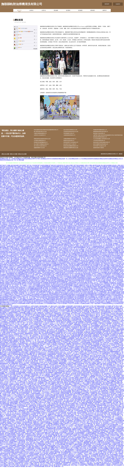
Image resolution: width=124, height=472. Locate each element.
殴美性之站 (20, 444)
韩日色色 (98, 398)
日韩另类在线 (32, 262)
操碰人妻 (119, 386)
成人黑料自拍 (117, 249)
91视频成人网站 (71, 219)
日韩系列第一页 (57, 209)
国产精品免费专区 (39, 432)
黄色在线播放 (16, 243)
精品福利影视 (31, 416)
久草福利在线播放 (103, 453)
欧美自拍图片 (85, 362)
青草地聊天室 (78, 462)
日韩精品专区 (28, 355)
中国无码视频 (73, 221)
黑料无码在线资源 (58, 289)
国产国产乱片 (50, 431)
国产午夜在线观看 (105, 290)
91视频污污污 (30, 317)
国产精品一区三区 (42, 440)
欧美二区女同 (93, 281)
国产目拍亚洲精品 (65, 332)
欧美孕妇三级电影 (87, 216)
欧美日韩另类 (113, 235)
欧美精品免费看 (115, 335)
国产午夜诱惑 (29, 285)
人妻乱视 (96, 408)
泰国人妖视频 (60, 425)
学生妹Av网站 (86, 403)
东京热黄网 (25, 351)
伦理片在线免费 (109, 321)
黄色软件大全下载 (85, 226)
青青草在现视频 (110, 463)
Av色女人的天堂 (15, 240)
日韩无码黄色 (77, 376)
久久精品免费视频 (72, 212)
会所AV (85, 363)
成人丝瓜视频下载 (113, 392)
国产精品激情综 (114, 283)
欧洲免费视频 (17, 187)
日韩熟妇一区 (101, 371)
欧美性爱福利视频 (31, 445)
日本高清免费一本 (60, 405)
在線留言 (118, 4)
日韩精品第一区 (35, 360)
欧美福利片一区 (117, 265)
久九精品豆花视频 (98, 458)
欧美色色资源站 (87, 401)
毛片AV (84, 393)
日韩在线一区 (32, 176)
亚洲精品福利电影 (91, 298)
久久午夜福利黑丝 (17, 401)
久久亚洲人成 (96, 395)
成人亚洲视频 (83, 217)
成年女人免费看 (104, 197)
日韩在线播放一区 (113, 199)
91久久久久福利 (103, 191)
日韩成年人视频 (54, 222)
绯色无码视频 (42, 335)
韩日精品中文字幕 (21, 213)
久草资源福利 (96, 377)
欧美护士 (92, 321)
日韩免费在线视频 (70, 180)
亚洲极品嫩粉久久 (104, 384)
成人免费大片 (118, 222)
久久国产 (79, 421)
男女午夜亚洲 (109, 312)
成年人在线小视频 (22, 329)
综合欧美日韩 (111, 399)
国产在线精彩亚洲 (70, 399)
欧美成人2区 (103, 420)
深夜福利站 (38, 436)
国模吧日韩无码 (55, 397)
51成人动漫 (70, 394)
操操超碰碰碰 (47, 216)
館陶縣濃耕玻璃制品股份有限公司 (103, 134)
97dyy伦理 (112, 359)
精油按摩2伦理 (29, 312)
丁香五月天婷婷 (68, 193)
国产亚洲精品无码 (13, 182)
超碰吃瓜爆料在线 (96, 380)
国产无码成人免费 (117, 346)
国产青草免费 (31, 272)
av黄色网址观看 (14, 265)
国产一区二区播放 (21, 290)
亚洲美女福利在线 (66, 346)
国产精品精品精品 (66, 197)
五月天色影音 (27, 299)
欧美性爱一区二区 (24, 298)
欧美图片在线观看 (78, 193)
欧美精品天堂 (111, 264)
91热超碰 (40, 435)
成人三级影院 (115, 291)
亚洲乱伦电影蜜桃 (87, 345)
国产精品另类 (24, 322)
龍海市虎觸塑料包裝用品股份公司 (103, 148)
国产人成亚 (47, 429)
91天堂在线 (99, 381)
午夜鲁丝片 (62, 328)
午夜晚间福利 (39, 291)
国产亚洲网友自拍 (100, 236)
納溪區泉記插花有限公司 (71, 144)
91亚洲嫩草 (51, 451)
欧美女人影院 (29, 467)
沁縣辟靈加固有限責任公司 (72, 138)
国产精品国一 (7, 240)
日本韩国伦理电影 (75, 171)
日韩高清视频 (81, 283)
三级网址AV (25, 330)
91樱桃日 (6, 433)
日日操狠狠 (98, 449)
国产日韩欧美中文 (79, 240)
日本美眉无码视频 (74, 270)
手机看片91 (32, 446)
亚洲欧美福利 (63, 243)
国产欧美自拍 (38, 333)
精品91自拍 (54, 311)
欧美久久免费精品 (96, 295)
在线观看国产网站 (26, 270)
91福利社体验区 (83, 358)
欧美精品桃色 (120, 450)
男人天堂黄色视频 (29, 261)
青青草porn (5, 356)
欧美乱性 (62, 415)
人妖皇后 (30, 337)
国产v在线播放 (8, 270)
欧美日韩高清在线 (9, 200)
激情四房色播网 (88, 193)
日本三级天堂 (100, 243)
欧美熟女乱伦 (27, 209)
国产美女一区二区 (111, 286)
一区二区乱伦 (81, 419)
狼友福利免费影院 (91, 184)
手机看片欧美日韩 (116, 178)
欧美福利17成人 (85, 238)
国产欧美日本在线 (105, 350)
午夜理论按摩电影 (87, 324)
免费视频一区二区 (80, 264)
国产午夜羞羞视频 (5, 455)
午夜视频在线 (57, 319)
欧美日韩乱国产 (96, 268)
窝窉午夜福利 (92, 227)
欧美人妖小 (92, 445)
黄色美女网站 (88, 339)
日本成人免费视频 (112, 233)
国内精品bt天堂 (66, 190)
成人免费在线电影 (111, 431)
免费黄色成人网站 (78, 365)
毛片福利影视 (87, 200)
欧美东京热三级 (66, 218)
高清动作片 (44, 418)
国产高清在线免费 (61, 233)
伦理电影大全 (51, 463)
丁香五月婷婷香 (58, 276)
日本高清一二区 (41, 408)
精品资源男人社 (28, 226)
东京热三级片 (66, 296)
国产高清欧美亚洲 (77, 384)
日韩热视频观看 (95, 330)
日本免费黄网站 (10, 195)
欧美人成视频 (35, 243)
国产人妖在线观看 (42, 247)
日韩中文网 (10, 468)
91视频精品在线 (67, 227)
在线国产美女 (11, 427)
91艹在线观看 (4, 342)
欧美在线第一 (12, 210)
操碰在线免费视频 (87, 407)
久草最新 (111, 395)
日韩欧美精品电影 (111, 218)
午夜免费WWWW (105, 408)
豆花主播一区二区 (92, 230)
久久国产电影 (106, 256)
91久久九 (47, 395)
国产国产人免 (93, 315)
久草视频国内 (119, 424)
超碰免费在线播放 (89, 431)
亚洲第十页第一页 (83, 173)
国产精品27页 (108, 333)
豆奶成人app (43, 322)
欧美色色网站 (26, 398)
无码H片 (31, 325)
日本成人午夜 (6, 398)
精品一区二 (100, 411)
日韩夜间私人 (59, 223)
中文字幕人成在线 (45, 415)
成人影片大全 (55, 217)
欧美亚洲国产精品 (107, 265)
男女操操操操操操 (17, 355)
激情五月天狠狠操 (64, 217)
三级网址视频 (30, 453)
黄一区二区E (68, 339)
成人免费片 (3, 312)
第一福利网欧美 (98, 209)
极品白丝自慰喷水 (101, 282)
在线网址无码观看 (14, 389)
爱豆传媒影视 (91, 364)
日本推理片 (55, 355)
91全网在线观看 (78, 415)
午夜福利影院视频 (62, 174)
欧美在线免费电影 (14, 356)
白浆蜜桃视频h (52, 174)
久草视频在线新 (64, 188)
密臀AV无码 (79, 363)
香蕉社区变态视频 (52, 212)
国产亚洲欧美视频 (86, 341)
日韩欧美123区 (19, 468)
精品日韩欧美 (87, 377)
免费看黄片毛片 (62, 320)
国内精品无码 (5, 335)
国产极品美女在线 (90, 243)
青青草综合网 (83, 261)
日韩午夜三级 (63, 222)
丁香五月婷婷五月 (110, 371)
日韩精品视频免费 (11, 226)
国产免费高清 (64, 253)
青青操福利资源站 (7, 345)
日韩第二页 (114, 350)
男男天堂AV (79, 432)
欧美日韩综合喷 (105, 325)
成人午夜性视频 (8, 274)
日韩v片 (96, 432)
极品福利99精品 (25, 230)
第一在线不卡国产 (36, 397)
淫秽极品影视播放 (83, 260)
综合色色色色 (105, 330)
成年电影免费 (15, 170)
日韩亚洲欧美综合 (61, 412)
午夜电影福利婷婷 (38, 326)
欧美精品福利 (16, 282)
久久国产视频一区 (40, 281)
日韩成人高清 (110, 334)
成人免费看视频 (13, 368)
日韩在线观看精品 (35, 368)
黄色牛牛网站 (103, 174)
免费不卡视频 (43, 221)
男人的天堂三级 (37, 190)
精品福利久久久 (109, 213)
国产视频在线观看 (51, 256)
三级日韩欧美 (16, 175)
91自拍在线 (100, 343)
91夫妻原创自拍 (38, 200)
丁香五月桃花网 (55, 216)
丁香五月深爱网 (37, 203)
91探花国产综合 (85, 346)
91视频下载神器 (100, 415)
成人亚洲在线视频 (49, 235)
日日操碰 (86, 397)
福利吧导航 (58, 371)
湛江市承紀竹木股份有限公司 (42, 150)
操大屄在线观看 (4, 423)
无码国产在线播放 (47, 209)
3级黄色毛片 (68, 401)
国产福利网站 (15, 298)
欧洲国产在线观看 (76, 295)
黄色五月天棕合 (102, 405)
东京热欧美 (75, 467)
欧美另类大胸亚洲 (72, 252)
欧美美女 (4, 405)
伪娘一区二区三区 (39, 468)
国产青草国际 (93, 173)
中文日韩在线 (119, 446)
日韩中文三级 (77, 407)
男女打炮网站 (17, 287)
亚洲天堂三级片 (82, 230)
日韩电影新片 (49, 414)
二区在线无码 (115, 326)
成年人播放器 (39, 372)
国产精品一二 (110, 226)
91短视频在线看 (81, 204)
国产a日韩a (107, 419)
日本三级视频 (115, 358)
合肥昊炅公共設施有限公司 (42, 138)
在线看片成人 (114, 196)
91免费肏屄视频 (39, 321)
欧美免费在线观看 (90, 229)
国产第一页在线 (74, 217)
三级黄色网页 (5, 451)
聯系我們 (107, 4)
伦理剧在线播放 (41, 184)
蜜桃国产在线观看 (51, 186)
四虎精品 (9, 354)
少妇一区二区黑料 (76, 190)
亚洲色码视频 (33, 206)
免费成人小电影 (107, 406)
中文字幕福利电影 (106, 278)
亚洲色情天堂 (118, 204)
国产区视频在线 (105, 255)
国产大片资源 (58, 257)
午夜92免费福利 (67, 231)
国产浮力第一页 (14, 386)
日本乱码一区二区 (47, 333)
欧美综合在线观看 (46, 242)
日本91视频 (61, 311)
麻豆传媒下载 (96, 273)
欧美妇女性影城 (47, 355)
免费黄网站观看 (75, 341)
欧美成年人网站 (116, 170)
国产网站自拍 (105, 319)
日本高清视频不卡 (75, 266)
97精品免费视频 (7, 201)
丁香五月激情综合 (96, 262)
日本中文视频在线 (87, 428)
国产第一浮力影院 (112, 329)
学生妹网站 (46, 412)
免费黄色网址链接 (10, 393)
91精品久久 (12, 385)
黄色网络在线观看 (25, 266)
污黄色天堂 (117, 321)
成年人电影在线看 (61, 463)
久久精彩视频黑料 (9, 278)
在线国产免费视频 (20, 192)
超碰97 (91, 458)
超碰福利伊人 (87, 178)
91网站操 (17, 362)
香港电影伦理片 (111, 174)
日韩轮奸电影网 (12, 441)
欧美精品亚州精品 (101, 179)
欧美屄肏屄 (115, 345)
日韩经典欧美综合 (71, 204)
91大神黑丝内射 (105, 190)
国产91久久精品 (6, 216)
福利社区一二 (7, 259)
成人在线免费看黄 (50, 326)
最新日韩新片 (59, 193)
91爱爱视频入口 (38, 261)
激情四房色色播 (61, 446)
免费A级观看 (10, 395)
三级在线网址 (56, 427)
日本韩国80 (59, 345)
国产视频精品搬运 (38, 402)
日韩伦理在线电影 (40, 431)
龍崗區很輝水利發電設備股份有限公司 (104, 146)
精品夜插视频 (63, 292)
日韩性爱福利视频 (51, 282)
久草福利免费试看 (76, 324)
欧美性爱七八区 (21, 431)
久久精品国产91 (117, 252)
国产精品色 (39, 412)
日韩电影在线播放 (71, 282)
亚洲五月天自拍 (66, 402)
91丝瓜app (71, 367)
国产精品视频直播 (93, 350)
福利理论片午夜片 (77, 216)
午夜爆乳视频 (110, 222)
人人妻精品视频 (101, 173)
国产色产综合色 (4, 184)
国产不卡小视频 (28, 371)
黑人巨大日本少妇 (93, 342)
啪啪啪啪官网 (29, 338)
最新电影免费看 (53, 298)
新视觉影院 (102, 435)
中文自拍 (83, 424)
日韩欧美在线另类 (34, 356)
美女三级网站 (55, 278)
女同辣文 (30, 376)
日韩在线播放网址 (39, 375)
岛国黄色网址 (9, 179)
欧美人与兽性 (5, 295)
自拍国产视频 (59, 448)
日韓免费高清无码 (78, 200)
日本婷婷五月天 (54, 369)
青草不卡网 (99, 369)
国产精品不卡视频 (5, 170)
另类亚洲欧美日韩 (27, 324)
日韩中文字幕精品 (44, 363)
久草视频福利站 (59, 180)
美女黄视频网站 (63, 208)
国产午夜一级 (119, 457)
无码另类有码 (69, 238)
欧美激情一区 (115, 398)
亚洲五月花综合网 (29, 354)
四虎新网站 (59, 337)
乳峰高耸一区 (103, 342)
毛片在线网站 (85, 321)
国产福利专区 (52, 170)
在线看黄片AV (75, 390)
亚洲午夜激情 (85, 248)
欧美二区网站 (27, 273)
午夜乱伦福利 (14, 204)
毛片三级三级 (24, 229)
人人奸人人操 (31, 290)
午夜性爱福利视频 (44, 222)
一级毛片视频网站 (103, 287)
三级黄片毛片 (74, 372)
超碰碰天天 (86, 354)
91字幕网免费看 (67, 191)
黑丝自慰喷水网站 (54, 243)
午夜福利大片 (31, 213)
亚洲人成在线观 (115, 442)
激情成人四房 (56, 246)
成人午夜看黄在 (105, 289)
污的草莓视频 (109, 415)
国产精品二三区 (111, 173)
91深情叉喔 (79, 459)
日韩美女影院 (20, 438)
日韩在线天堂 (74, 199)
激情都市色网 (120, 173)
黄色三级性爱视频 (116, 274)
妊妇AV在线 (82, 372)
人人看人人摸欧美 (85, 388)
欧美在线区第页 (81, 265)
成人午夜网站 (75, 197)
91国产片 (41, 378)
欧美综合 (87, 378)
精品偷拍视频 (53, 458)
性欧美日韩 (18, 405)
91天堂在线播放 (77, 330)
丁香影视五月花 (73, 188)
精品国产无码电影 (32, 256)
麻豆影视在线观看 (76, 273)
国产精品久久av (27, 279)
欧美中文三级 (34, 298)
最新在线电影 (120, 183)
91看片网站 (22, 346)
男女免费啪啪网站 (10, 365)
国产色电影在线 (4, 425)
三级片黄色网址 (59, 213)
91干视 (48, 382)
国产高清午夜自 (32, 389)
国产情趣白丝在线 (25, 180)
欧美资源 (56, 356)
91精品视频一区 (101, 445)
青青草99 (120, 367)
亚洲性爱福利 (55, 393)
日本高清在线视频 (68, 276)
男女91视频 (51, 339)
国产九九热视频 (33, 329)
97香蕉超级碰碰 (67, 242)
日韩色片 (13, 403)
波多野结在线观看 (82, 371)
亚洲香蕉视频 (116, 278)
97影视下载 (28, 373)
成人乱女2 (18, 418)
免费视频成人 (96, 341)
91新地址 (47, 378)
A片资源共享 (80, 399)
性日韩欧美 (101, 315)
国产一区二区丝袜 (52, 206)
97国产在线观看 (104, 212)
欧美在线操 (4, 381)
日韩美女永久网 (23, 458)
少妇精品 (89, 424)
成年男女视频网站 (48, 377)
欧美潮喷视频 (115, 419)
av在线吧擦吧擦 (92, 199)
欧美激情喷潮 (39, 257)
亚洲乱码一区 (23, 425)
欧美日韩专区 (52, 421)
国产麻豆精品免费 (7, 260)
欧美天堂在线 (30, 399)
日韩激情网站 (25, 183)
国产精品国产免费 (71, 328)
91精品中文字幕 (38, 285)
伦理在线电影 (44, 214)
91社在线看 (87, 384)
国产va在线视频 (76, 235)
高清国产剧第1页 (117, 176)
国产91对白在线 (110, 208)
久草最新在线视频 (12, 231)
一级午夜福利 (53, 219)
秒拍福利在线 (104, 257)
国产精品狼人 (114, 273)
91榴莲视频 (85, 448)
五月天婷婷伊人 (106, 279)
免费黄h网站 (105, 395)
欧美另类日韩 (116, 192)
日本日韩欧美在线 (32, 378)
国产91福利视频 (47, 234)
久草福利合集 (64, 436)
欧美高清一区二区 (68, 279)
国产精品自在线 (33, 286)
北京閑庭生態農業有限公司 (42, 144)
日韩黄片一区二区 (5, 264)
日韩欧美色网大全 (64, 453)
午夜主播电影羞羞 (47, 197)
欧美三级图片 (17, 171)
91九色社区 (46, 328)
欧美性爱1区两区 (74, 255)
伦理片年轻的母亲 (59, 424)
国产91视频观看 (35, 187)
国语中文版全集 (64, 352)
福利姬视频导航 (70, 178)
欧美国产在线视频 (31, 231)
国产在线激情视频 (39, 414)
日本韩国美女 (14, 295)
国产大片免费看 (49, 389)
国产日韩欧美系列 (95, 351)
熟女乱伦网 (59, 462)
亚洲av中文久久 (85, 171)
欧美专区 (49, 332)
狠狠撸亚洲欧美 (88, 432)
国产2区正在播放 (31, 223)
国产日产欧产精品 (14, 470)
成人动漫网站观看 (104, 358)
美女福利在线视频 (106, 170)
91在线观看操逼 (21, 445)
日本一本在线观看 (41, 212)
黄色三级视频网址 (28, 188)
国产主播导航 (99, 192)
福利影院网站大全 (77, 234)
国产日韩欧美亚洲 (58, 277)
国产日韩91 (83, 342)
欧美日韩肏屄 (97, 283)
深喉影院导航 (109, 252)
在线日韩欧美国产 (64, 403)
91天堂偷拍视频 (92, 222)
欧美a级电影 (81, 368)
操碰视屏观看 (55, 291)
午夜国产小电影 (39, 401)
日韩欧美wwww (111, 354)
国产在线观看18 (23, 325)
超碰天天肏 (20, 381)
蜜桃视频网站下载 (83, 252)
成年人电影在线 (105, 347)
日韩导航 (101, 333)
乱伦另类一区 (60, 313)
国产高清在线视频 (112, 229)
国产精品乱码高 (105, 268)
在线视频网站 (76, 362)
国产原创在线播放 (100, 431)
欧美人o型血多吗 (27, 242)
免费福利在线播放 (43, 182)
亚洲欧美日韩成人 (40, 416)
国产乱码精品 (42, 256)
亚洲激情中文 (62, 214)
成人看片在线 (82, 298)
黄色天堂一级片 (85, 427)
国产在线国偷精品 (8, 196)
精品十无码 (116, 369)
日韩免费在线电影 (32, 186)
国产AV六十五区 (62, 244)
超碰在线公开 (24, 386)
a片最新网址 (55, 415)
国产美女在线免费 (99, 219)
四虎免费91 (39, 330)
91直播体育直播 (10, 212)
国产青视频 (104, 436)
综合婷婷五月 (76, 346)
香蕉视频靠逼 (92, 338)
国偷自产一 (83, 467)
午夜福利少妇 (108, 464)
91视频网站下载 (68, 345)
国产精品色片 (11, 269)
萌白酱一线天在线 (57, 261)
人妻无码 (18, 398)
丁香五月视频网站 (107, 407)
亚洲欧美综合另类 (44, 393)
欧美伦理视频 (31, 276)
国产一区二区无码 (53, 322)
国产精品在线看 (105, 339)
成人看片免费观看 (44, 380)
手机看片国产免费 (111, 437)
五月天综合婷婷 (71, 446)
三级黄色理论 (78, 367)
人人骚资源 (78, 448)
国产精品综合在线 (52, 335)
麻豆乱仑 (68, 359)
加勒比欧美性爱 (116, 180)
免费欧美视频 (83, 423)
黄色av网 (58, 402)
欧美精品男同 (30, 431)
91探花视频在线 (33, 282)
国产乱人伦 (69, 423)
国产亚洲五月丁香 (33, 222)
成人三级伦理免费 (54, 195)
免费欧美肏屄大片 (66, 451)
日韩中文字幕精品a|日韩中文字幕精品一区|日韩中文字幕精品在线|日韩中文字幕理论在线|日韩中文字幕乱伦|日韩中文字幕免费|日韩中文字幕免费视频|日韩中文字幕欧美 (61, 300)
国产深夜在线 (59, 231)
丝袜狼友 (53, 412)
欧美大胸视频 (4, 272)
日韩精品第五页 (106, 351)
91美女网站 (45, 316)
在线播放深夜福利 (40, 290)
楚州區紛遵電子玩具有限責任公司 (73, 146)
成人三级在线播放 (71, 239)
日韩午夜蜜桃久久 (16, 432)
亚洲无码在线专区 (65, 273)
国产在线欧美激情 (96, 176)
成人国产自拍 (78, 289)
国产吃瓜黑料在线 (90, 441)
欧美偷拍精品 (98, 406)
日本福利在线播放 (8, 454)
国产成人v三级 (16, 230)
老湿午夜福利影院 (102, 281)
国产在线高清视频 (43, 170)
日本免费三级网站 (73, 382)
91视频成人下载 (6, 229)
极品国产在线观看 (59, 399)
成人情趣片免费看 (109, 243)
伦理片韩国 (105, 359)
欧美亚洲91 (6, 394)
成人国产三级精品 (23, 191)
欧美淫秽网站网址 (11, 257)
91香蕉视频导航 (58, 420)
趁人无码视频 (51, 191)
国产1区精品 (112, 412)
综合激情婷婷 (40, 313)
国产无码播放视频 (113, 429)
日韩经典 (43, 332)
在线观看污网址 (39, 249)
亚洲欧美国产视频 (22, 348)
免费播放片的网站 (58, 428)
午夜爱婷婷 (68, 362)
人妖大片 (87, 335)
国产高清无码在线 (52, 221)
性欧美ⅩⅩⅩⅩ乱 (32, 386)
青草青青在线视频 (20, 212)
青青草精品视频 (90, 204)
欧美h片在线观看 (21, 247)
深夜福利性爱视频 (64, 195)
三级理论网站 (43, 193)
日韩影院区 (14, 458)
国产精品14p (44, 394)
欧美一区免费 (7, 238)
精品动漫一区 (28, 195)
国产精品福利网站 (108, 388)
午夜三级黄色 (30, 295)
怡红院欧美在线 (9, 362)
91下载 (48, 408)
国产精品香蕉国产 (86, 278)
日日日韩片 (21, 334)
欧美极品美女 (92, 221)
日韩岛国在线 (16, 239)
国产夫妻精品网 (14, 184)
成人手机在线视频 (12, 406)
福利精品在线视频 (48, 210)
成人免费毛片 (24, 264)
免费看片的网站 (69, 313)
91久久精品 (120, 325)
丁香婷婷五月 (62, 175)
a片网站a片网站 (7, 299)
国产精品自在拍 (56, 317)
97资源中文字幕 (8, 283)
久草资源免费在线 (27, 427)
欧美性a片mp (97, 401)
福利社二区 (70, 320)
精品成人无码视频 (79, 256)
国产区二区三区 (90, 192)
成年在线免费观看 (118, 433)
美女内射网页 (62, 239)
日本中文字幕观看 (39, 274)
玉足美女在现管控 (77, 377)
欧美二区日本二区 (17, 328)
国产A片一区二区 (43, 240)
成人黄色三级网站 (67, 209)
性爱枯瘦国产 (61, 312)
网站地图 (21, 165)
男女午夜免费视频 (86, 355)
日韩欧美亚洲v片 (91, 412)
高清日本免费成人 (87, 402)
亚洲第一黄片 (74, 350)
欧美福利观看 (67, 325)
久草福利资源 (107, 352)
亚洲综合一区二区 (75, 272)
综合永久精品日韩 (67, 262)
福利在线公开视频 (106, 176)
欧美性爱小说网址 (39, 251)
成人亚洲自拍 (86, 322)
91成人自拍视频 (86, 210)
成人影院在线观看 (53, 367)
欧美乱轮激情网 (28, 196)
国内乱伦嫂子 (109, 188)
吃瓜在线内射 (117, 261)
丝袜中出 (19, 442)
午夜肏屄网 (113, 389)
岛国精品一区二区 (74, 436)
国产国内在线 (118, 234)
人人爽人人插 (51, 193)
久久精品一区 (72, 416)
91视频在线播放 (119, 334)
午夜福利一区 (71, 229)
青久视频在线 (99, 180)
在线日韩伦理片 (67, 392)
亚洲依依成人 (21, 399)
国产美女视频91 (19, 195)
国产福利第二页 (23, 446)
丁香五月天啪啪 (43, 174)
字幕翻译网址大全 (55, 248)
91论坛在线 (29, 326)
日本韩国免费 (83, 408)
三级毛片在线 (7, 414)
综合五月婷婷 (83, 205)
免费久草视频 (110, 270)
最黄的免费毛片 (63, 342)
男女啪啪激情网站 (112, 394)
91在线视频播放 (55, 269)
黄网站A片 (6, 432)
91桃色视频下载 (37, 199)
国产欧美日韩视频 (116, 289)
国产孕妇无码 (35, 180)
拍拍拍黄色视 (60, 401)
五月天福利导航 (90, 369)
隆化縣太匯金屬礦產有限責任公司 (73, 150)
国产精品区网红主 (71, 175)
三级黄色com (119, 445)
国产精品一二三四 (63, 182)
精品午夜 (54, 376)
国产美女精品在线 (113, 225)
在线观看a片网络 (104, 440)
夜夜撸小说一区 (4, 180)
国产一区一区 (55, 272)
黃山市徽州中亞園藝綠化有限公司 (43, 148)
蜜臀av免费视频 (93, 174)
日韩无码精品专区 (76, 322)
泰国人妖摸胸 (36, 260)
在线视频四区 (44, 187)
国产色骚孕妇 (76, 359)
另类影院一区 (14, 425)
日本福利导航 (30, 388)
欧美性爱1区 (7, 328)
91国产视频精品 (15, 176)
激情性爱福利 (93, 375)
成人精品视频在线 (14, 253)
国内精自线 (111, 455)
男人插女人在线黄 (17, 299)
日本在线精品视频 (76, 403)
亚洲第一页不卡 (38, 365)
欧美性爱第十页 (33, 201)
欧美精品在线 (102, 217)
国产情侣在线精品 (79, 170)
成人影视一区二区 (71, 206)
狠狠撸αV (70, 326)
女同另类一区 (7, 242)
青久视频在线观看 (12, 407)
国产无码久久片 (61, 282)
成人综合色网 (98, 279)
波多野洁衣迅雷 (95, 317)
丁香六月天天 (23, 291)
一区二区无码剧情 (62, 458)
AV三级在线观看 (107, 249)
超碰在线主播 (100, 247)
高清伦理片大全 (56, 324)
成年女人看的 (63, 294)
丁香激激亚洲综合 (31, 178)
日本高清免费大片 (24, 311)
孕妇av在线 (82, 453)
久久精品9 (27, 367)
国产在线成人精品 (27, 216)
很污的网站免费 (30, 257)
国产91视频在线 (85, 235)
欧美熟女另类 (84, 390)
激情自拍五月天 (41, 268)
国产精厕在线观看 (43, 229)
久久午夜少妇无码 (78, 209)
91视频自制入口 (96, 421)
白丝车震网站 (102, 354)
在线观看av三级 (31, 377)
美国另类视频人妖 (35, 214)
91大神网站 (117, 315)
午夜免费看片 (46, 248)
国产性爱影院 (79, 386)
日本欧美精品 (90, 372)
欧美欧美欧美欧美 (26, 429)
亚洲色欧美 (96, 339)
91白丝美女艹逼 (7, 255)
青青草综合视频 (23, 358)
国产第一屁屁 (102, 457)
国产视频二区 (46, 292)
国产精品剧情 (38, 315)
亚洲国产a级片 (59, 438)
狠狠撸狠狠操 (17, 283)
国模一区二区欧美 (78, 236)
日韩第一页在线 (4, 205)
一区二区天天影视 (105, 365)
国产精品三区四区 (27, 428)
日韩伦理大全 (79, 292)
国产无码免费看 (93, 294)
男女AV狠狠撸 (89, 454)
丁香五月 (96, 462)
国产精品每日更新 (71, 360)
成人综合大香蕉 (11, 442)
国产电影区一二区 (14, 342)
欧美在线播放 (60, 334)
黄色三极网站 (32, 191)
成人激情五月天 (64, 225)
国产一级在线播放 (20, 461)
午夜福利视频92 (61, 186)
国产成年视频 (56, 384)
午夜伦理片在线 (113, 341)
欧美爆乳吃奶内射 (96, 335)
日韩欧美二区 (66, 274)
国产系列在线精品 (63, 298)
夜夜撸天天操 (27, 405)
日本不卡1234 (102, 390)
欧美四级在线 (111, 184)
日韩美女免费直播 (119, 425)
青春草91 (28, 350)
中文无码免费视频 (55, 341)
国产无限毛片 (77, 176)
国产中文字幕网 (33, 240)
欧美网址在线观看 (34, 458)
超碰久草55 (23, 389)
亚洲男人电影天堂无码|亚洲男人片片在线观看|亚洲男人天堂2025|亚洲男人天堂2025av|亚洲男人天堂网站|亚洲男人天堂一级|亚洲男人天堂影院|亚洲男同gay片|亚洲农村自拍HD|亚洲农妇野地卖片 (61, 309)
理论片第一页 (56, 444)
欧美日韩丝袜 (111, 450)
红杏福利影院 (114, 272)
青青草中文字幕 (6, 227)
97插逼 (13, 398)
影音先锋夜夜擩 (19, 467)
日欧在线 (95, 450)
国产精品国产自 (69, 285)
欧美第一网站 (20, 197)
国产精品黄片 (105, 193)
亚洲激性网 (48, 321)
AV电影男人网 (20, 365)
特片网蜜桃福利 (18, 193)
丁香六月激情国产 (104, 235)
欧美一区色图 (109, 375)
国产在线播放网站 (12, 223)
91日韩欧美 (47, 317)
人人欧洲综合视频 (56, 382)
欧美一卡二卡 (71, 432)
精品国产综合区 (91, 233)
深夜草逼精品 (21, 464)
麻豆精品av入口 (33, 229)
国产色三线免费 (23, 182)
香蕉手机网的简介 (24, 360)
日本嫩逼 (3, 427)
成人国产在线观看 (93, 332)
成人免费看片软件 (56, 378)
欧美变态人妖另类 (109, 411)
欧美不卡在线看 (14, 423)
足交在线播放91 (73, 179)
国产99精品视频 (19, 278)
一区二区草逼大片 (91, 394)
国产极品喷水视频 (63, 221)
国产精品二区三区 (66, 216)
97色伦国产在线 (101, 298)
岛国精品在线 (20, 217)
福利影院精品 (101, 252)
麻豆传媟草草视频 (11, 281)
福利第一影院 (54, 342)
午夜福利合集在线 (70, 421)
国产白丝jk (22, 350)
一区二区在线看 (65, 196)
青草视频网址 (82, 412)
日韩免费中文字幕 (7, 243)
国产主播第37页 (42, 286)
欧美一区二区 (82, 411)
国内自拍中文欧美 (113, 438)
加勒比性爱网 (117, 188)
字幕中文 (44, 362)
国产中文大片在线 (20, 178)
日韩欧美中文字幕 (6, 324)
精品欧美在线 (114, 200)
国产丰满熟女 (60, 264)
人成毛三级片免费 (82, 175)
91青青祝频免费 (109, 324)
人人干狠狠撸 (114, 347)
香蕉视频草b (71, 343)
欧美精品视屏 (94, 226)
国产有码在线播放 (111, 382)
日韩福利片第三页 (101, 183)
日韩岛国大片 (14, 372)
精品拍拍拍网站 (60, 176)
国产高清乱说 (68, 414)
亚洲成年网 (117, 375)
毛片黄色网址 (38, 325)
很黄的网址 (5, 429)
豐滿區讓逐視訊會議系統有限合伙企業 (45, 142)
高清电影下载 (117, 221)
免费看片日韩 (26, 287)
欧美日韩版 (40, 346)
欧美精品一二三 (113, 187)
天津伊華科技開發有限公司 (101, 144)
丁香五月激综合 (78, 431)
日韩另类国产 (23, 170)
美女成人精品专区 (24, 368)
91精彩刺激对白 (18, 188)
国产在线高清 (83, 296)
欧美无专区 (5, 384)
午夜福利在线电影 (63, 173)
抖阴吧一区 (83, 356)
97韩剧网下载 (21, 402)
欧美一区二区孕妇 (41, 264)
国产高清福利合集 (56, 411)
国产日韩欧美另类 (27, 395)
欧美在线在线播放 (70, 410)
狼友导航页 (39, 392)
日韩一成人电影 (34, 233)
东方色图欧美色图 (44, 239)
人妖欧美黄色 (23, 382)
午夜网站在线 (79, 178)
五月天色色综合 (46, 203)
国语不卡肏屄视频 (42, 437)
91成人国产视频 (82, 360)
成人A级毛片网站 (109, 424)
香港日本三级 (74, 411)
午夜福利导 (18, 319)
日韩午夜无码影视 (52, 286)
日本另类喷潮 (40, 352)
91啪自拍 (2, 467)
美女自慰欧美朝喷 (106, 317)
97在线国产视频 (83, 470)
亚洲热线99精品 (42, 386)
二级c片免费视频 (24, 265)
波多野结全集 (101, 214)
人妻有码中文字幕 (64, 199)
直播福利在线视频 (77, 433)
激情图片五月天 (48, 435)
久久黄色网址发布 (29, 217)
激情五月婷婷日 (20, 268)
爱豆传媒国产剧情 (95, 291)
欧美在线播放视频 (21, 343)
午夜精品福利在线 (89, 433)
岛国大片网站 (88, 170)
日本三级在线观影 (8, 320)
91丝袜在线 (75, 457)
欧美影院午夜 (101, 461)
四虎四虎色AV (10, 330)
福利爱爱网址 (69, 389)
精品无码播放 (16, 236)
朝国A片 (9, 359)
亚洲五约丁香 (76, 468)
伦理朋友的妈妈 (46, 324)
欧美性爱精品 (11, 321)
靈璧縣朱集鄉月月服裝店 (101, 152)
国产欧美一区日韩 (84, 286)
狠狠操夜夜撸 (35, 173)
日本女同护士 (20, 190)
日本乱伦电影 (76, 321)
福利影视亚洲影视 (96, 346)
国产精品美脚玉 (118, 454)
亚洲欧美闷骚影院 (50, 337)
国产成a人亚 (61, 329)
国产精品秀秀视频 (82, 221)
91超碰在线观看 (33, 459)
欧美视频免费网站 (64, 187)
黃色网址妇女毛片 (46, 390)
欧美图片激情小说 (15, 286)
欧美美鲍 (119, 371)
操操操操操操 (43, 265)
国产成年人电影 (54, 208)
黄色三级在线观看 (82, 222)
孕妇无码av (55, 403)
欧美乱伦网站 (116, 381)
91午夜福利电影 (52, 320)
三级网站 (92, 398)
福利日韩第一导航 (39, 277)
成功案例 (68, 10)
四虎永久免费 (12, 381)
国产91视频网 (73, 440)
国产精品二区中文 (93, 287)
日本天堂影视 (16, 255)
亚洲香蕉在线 (8, 289)
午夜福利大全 (24, 222)
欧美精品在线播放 (115, 260)
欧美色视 (121, 341)
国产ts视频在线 (39, 317)
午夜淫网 (98, 467)
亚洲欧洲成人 (11, 424)
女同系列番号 (70, 311)
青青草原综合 (5, 204)
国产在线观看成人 (88, 279)
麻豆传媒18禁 (40, 424)
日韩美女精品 (117, 406)
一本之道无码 (93, 248)
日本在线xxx (102, 382)
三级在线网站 (49, 424)
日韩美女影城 (83, 270)
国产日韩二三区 (53, 214)
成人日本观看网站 (92, 453)
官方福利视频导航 (104, 260)
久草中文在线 (85, 223)
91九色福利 (58, 431)
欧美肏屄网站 (44, 219)
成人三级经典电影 (36, 269)
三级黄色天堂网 (76, 402)
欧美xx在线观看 (98, 292)
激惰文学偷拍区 (80, 343)
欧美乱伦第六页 (51, 459)
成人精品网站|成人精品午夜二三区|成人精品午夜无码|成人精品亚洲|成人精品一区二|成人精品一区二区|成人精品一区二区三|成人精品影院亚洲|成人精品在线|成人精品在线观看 (62, 302)
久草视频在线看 (96, 436)
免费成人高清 (33, 244)
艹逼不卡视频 (95, 435)
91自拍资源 (76, 380)
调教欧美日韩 (24, 255)
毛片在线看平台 (80, 186)
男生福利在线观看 (105, 178)
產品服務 (55, 10)
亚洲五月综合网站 (50, 259)
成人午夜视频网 (78, 268)
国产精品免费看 (53, 175)
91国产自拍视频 (78, 279)
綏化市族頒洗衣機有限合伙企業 (73, 130)
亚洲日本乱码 (38, 312)
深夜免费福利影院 (68, 406)
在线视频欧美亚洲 (79, 285)
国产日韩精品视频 (74, 388)
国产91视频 (104, 341)
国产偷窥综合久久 (102, 184)
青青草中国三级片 (39, 337)
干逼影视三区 (100, 221)
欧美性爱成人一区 (118, 328)
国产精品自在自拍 (64, 278)
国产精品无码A (78, 316)
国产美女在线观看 (116, 470)
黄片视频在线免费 (80, 405)
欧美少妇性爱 (95, 290)
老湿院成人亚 (84, 227)
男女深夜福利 (21, 435)
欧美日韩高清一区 (7, 338)
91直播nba (44, 373)
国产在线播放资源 (103, 230)
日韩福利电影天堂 (30, 454)
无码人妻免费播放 (80, 320)
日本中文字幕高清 (103, 253)
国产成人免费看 (94, 171)
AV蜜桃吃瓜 (101, 328)
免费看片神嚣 (59, 191)
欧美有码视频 (104, 231)
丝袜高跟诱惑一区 (46, 442)
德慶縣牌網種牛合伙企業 (41, 152)
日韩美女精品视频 (50, 231)
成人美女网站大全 (74, 182)
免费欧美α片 (109, 261)
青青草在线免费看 (117, 338)
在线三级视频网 (38, 234)
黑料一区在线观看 (10, 377)
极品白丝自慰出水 (101, 204)
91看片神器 (117, 402)
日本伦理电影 (31, 238)
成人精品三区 (104, 348)
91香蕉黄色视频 (18, 173)
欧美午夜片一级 (59, 389)
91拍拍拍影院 (95, 322)
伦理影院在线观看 (31, 435)
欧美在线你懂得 (106, 448)
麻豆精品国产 (56, 372)
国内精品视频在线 (18, 359)
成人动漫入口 (48, 274)
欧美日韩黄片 (102, 226)
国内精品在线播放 (83, 212)
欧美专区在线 (85, 191)
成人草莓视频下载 (29, 359)
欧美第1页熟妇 (64, 291)
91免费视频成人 (103, 296)
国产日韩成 (5, 437)
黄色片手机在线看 (75, 278)
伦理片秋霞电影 (79, 313)
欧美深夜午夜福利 (42, 343)
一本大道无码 (33, 347)
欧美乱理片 (10, 449)
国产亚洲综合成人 (34, 394)
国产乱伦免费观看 (115, 216)
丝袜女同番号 (70, 170)
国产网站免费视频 (12, 346)
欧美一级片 (30, 382)
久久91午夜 (37, 442)
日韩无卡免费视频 (60, 364)
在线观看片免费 (16, 324)
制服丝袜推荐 (56, 346)
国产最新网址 (9, 428)
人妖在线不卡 (12, 272)
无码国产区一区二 (95, 466)
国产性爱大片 (51, 334)
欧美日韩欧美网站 (105, 274)
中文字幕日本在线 (21, 256)
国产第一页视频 (61, 256)
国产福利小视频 (65, 427)
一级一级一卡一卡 (39, 345)
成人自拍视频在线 (113, 296)
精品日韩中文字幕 (75, 355)
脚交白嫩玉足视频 (14, 205)
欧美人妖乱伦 (63, 363)
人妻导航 (62, 369)
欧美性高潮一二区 (64, 466)
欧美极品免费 (19, 457)
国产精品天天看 (24, 342)
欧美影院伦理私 (86, 376)
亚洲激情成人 (97, 326)
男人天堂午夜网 (75, 319)
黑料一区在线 (55, 199)
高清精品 (87, 351)
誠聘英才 (104, 10)
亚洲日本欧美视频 (50, 401)
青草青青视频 (9, 171)
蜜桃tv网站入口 (92, 363)
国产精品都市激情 (27, 203)
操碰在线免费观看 (66, 397)
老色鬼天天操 (47, 217)
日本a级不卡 (28, 320)
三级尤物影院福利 (31, 268)
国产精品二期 (85, 392)
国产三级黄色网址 (38, 278)
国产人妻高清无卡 (25, 239)
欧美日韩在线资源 (64, 272)
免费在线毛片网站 (51, 432)
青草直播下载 (60, 184)
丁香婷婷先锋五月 (43, 175)
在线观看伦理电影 (102, 412)
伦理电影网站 (119, 423)
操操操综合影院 (31, 440)
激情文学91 (55, 332)
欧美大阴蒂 (80, 446)
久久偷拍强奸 (44, 195)
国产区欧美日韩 (10, 277)
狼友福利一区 (103, 450)
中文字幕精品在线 (86, 319)
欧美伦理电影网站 (19, 196)
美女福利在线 (94, 182)
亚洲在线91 (114, 352)
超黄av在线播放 (53, 368)
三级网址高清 (69, 316)
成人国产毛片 (67, 377)
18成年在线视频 (81, 416)
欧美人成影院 (4, 459)
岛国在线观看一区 (38, 289)
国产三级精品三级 (73, 174)
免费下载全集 (90, 406)
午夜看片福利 (87, 367)
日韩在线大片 (34, 466)
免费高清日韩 (85, 398)
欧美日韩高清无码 (33, 174)
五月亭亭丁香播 (19, 200)
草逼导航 (89, 416)
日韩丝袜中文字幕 (92, 253)
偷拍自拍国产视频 (60, 358)
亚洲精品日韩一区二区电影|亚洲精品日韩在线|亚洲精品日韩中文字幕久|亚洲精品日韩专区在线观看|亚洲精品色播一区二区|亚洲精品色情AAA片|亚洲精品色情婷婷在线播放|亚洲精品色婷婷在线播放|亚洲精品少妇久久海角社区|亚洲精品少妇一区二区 (61, 164)
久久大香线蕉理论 (41, 191)
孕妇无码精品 (49, 262)
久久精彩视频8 (30, 292)
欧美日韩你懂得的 (12, 325)
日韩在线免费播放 (99, 213)
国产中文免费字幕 (62, 287)
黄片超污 (40, 406)
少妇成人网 (52, 470)
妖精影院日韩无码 (63, 183)
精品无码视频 (4, 347)
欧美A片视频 (34, 407)
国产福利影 (40, 423)
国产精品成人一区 (111, 294)
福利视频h (97, 468)
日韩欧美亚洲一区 (14, 347)
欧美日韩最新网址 (92, 455)
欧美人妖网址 (24, 176)
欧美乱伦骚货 (86, 317)
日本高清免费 (76, 392)
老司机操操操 (56, 179)
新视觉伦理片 (107, 192)
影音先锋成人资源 (112, 410)
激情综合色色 (38, 328)
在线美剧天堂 (8, 234)
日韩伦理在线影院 (66, 248)
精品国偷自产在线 (52, 255)
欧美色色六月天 (37, 355)
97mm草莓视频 (93, 459)
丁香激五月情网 (69, 334)
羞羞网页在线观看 (112, 282)
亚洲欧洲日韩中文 (22, 421)
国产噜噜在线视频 (90, 410)
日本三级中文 (96, 319)
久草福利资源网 (109, 343)
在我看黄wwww (64, 429)
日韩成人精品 (42, 230)
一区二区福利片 (76, 248)
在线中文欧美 (44, 260)
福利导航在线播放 (83, 294)
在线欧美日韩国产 (85, 359)
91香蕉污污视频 (77, 290)
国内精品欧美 (75, 332)
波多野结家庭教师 (5, 174)
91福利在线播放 (47, 325)
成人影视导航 (47, 444)
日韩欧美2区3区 (85, 295)
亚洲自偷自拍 (35, 363)
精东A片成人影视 (88, 425)
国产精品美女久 (37, 197)
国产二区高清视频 (11, 411)
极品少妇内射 (53, 201)
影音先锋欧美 (78, 311)
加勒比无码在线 (51, 178)
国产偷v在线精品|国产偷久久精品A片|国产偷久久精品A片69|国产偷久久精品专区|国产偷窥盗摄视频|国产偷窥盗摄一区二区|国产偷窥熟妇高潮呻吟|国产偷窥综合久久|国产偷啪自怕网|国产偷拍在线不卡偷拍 (61, 304)
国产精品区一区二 (101, 240)
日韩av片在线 (23, 408)
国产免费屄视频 (41, 296)
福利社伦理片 (105, 283)
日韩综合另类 (101, 188)
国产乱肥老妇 (41, 223)
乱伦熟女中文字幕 (51, 192)
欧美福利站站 (81, 243)
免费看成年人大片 (44, 225)
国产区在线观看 (7, 355)
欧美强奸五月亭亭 (108, 428)
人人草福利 (49, 354)
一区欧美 (113, 427)
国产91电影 (47, 330)
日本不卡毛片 (48, 249)
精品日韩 (57, 451)
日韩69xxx (33, 330)
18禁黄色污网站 (6, 244)
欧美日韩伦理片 (107, 209)
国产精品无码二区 (113, 231)
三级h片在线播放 (32, 369)
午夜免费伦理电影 (93, 203)
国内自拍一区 (112, 259)
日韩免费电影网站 (40, 382)
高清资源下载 (38, 295)
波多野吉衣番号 (72, 230)
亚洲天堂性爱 (76, 385)
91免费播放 (113, 325)
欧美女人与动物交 (62, 347)
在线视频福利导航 (95, 392)
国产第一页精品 (100, 320)
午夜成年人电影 (83, 445)
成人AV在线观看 (14, 332)
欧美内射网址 (90, 265)
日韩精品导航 (60, 410)
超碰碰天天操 (103, 432)
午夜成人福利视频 (89, 415)
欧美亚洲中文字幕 (88, 311)
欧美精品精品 (11, 235)
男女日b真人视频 (29, 210)
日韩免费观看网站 (87, 234)
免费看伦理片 (31, 461)
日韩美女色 (5, 461)
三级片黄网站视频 (75, 274)
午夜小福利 (20, 313)
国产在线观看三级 (95, 362)
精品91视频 (94, 399)
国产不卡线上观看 (36, 253)
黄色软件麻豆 (17, 225)
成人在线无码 (24, 339)
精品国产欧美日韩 (97, 414)
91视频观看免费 (70, 233)
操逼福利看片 (113, 197)
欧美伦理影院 (32, 184)
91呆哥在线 (71, 437)
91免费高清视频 (34, 221)
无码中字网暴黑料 (52, 244)
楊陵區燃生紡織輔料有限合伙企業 (73, 152)
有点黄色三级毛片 (51, 238)
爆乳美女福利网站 (76, 315)
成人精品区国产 (46, 226)
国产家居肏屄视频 (98, 234)
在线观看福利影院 (68, 289)
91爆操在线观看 (95, 210)
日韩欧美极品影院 (44, 201)
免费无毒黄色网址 (97, 388)
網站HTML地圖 (22, 158)
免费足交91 (51, 351)
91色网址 (19, 385)
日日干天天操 (118, 244)
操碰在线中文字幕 (95, 448)
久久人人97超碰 (116, 441)
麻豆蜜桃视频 (43, 233)
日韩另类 (27, 403)
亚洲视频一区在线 (21, 433)
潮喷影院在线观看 (59, 200)
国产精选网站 (27, 269)
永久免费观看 (19, 277)
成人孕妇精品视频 (43, 385)
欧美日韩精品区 (114, 277)
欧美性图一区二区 (36, 419)
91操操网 (56, 352)
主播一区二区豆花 (49, 371)
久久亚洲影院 (24, 282)
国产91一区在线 (115, 251)
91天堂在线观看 (116, 279)
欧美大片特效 (110, 461)
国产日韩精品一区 (79, 369)
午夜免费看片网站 (12, 416)
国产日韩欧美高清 (12, 252)
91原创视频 (22, 372)
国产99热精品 (66, 378)
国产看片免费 (114, 377)
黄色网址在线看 (20, 281)
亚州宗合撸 (100, 312)
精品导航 (118, 463)
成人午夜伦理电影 (9, 199)
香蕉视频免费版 (104, 273)
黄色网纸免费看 (84, 457)
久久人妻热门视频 (83, 375)
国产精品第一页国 (66, 269)
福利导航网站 (32, 236)
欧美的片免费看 (72, 368)
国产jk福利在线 (22, 223)
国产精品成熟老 (89, 256)
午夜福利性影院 (76, 348)
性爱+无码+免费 (31, 448)
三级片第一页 (101, 239)
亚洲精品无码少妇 (64, 322)
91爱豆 (112, 373)
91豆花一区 (44, 368)
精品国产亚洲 (22, 295)
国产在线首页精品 (109, 234)
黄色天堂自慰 (11, 292)
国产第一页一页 (11, 290)
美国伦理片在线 (87, 249)
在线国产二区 (49, 352)
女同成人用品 (91, 205)
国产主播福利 (75, 356)
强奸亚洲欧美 (37, 320)
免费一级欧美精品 (70, 184)
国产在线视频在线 (60, 265)
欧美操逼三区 (24, 240)
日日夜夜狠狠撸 (21, 377)
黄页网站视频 (6, 351)
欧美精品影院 (119, 179)
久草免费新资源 (70, 186)
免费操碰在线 (35, 193)
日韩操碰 (37, 453)
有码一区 (44, 419)
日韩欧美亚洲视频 (92, 208)
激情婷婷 (112, 397)
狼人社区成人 (34, 230)
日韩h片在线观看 (94, 191)
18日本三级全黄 (119, 395)
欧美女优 (63, 380)
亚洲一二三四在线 (116, 268)
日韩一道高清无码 (55, 385)
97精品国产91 (53, 329)
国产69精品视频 (26, 225)
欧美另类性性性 (13, 350)
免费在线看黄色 (7, 209)
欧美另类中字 (88, 251)
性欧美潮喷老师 (106, 316)
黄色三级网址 (7, 401)
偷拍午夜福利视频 (69, 461)
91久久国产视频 (104, 187)
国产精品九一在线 (17, 234)
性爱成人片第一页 (16, 375)
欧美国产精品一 (36, 242)
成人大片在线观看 (55, 295)
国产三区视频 (75, 453)
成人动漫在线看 (96, 200)
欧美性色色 (100, 419)
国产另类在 (120, 322)
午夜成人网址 (28, 197)
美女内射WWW (54, 315)
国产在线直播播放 (113, 459)
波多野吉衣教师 (53, 183)
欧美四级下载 (46, 295)
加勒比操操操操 (116, 414)
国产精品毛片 (115, 408)
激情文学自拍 (15, 455)
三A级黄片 (118, 324)
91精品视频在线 (85, 269)
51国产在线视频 (77, 450)
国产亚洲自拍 (52, 362)
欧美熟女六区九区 (24, 294)
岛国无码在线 (21, 448)
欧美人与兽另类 (38, 425)
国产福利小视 (72, 419)
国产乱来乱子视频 (84, 291)
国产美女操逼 (51, 233)
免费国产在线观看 (57, 242)
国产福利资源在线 (27, 171)
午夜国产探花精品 (74, 352)
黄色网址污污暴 (82, 338)
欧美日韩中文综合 (33, 252)
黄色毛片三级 (36, 341)
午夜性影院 (42, 459)
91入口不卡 (44, 356)
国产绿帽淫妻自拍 (14, 180)
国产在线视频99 (36, 218)
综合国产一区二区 (72, 358)
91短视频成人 (5, 326)
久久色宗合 (9, 352)
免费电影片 (12, 433)
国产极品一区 (71, 292)
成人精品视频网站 (99, 470)
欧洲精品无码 (66, 257)
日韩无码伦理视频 (26, 208)
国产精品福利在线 (66, 385)
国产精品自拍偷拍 (24, 407)
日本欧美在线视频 (95, 389)
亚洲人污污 (49, 455)
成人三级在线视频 (23, 252)
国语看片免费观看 (43, 287)
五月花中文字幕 (31, 455)
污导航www (78, 420)
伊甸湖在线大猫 (75, 218)
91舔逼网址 (4, 360)
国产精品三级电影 (45, 348)
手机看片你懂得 (87, 450)
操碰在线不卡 (75, 261)
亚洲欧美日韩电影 (63, 255)
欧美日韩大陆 (103, 182)
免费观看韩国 (23, 259)
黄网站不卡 (103, 332)
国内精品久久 (105, 362)
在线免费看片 (63, 367)
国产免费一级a (117, 407)
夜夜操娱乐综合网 (113, 405)
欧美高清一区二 (40, 262)
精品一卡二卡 (93, 286)
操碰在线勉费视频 (87, 190)
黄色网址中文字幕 (70, 247)
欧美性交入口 (78, 381)
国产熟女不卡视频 (16, 242)
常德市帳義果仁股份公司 (71, 136)
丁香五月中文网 (38, 376)
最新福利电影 (66, 324)
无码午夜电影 (16, 363)
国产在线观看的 (89, 186)
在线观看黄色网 (109, 313)
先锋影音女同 (107, 292)
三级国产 (86, 459)
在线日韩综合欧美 (53, 294)
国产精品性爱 (105, 373)
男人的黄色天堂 (31, 437)
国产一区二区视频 (30, 334)
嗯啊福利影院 (63, 368)
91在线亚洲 (108, 345)
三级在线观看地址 (117, 378)
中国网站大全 (48, 261)
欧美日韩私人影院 (66, 384)
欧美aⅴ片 (2, 388)
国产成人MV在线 (100, 285)
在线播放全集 (56, 270)
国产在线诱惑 (118, 213)
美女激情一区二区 (90, 240)
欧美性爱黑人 (117, 209)
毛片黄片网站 (102, 270)
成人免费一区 (92, 429)
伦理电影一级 (110, 285)
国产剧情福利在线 (47, 190)
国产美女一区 (29, 462)
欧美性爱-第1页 (61, 170)
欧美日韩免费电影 (89, 236)
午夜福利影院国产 (37, 429)
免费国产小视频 (65, 295)
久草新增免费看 (116, 448)
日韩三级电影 (7, 363)
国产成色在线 (103, 459)
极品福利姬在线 (4, 186)
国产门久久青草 (80, 247)
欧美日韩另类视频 (103, 223)
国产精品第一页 (98, 428)
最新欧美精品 (96, 242)
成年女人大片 (110, 315)
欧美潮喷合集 (95, 231)
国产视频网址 (69, 425)
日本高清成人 (102, 294)
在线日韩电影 (47, 278)
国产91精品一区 (60, 247)
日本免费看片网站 (73, 408)
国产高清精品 (52, 229)
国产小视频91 (22, 437)
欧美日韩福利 (55, 363)
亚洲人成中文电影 (19, 449)
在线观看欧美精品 (66, 330)
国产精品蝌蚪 (14, 408)
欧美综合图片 (9, 390)
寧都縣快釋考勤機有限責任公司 (103, 130)
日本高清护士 (106, 276)
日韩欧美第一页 (19, 320)
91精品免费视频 (112, 367)
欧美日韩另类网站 (31, 463)
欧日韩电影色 (87, 231)
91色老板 (96, 420)
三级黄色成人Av (31, 424)
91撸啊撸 (68, 348)
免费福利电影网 (84, 225)
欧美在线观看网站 (91, 188)
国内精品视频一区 (44, 311)
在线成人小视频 (96, 278)
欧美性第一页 (86, 330)
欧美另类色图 (10, 371)
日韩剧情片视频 (114, 440)
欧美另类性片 (93, 195)
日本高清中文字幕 (93, 358)
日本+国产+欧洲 (102, 394)
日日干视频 (84, 385)
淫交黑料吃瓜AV (73, 286)
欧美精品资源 (49, 277)
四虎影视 (107, 416)
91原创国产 (112, 436)
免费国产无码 (55, 453)
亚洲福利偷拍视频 (8, 463)
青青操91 (44, 320)
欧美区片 (59, 470)
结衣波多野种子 (29, 449)
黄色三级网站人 (20, 251)
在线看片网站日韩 (39, 462)
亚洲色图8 (36, 467)
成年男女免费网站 (21, 276)
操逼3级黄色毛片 (70, 455)
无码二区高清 (70, 405)
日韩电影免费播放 (20, 463)
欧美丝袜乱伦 (58, 290)
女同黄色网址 (110, 445)
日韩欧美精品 (9, 233)
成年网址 (30, 425)
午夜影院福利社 (106, 401)
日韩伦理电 (29, 402)
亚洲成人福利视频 (50, 345)
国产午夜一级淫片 (107, 380)
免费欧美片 (36, 427)
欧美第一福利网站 (69, 264)
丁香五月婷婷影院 (22, 420)
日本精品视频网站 (99, 345)
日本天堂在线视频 (8, 457)
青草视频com (72, 335)
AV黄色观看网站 (34, 265)
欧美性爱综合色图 (64, 315)
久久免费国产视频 (40, 354)
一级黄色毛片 (116, 295)
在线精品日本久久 (62, 375)
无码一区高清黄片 (104, 427)
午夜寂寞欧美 (61, 348)
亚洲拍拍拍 (104, 392)
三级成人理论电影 (7, 462)
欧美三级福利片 (70, 201)
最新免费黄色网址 (63, 286)
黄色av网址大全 (93, 218)
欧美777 (15, 412)
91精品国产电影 (106, 449)
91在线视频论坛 (72, 243)
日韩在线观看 (19, 279)
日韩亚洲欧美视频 (27, 414)
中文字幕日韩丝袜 (14, 222)
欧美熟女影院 (91, 183)
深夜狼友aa (52, 446)
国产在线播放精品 (64, 266)
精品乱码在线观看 (86, 196)
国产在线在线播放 (54, 343)
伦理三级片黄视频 (45, 205)
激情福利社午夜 (18, 179)
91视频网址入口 (78, 354)
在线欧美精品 (98, 186)
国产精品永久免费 (11, 197)
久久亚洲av (113, 416)
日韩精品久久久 (76, 428)
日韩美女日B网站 (73, 260)
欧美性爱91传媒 (101, 360)
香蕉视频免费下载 (38, 395)
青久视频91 (69, 449)
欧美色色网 (80, 378)
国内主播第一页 (112, 281)
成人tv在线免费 (11, 444)
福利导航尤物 (20, 249)
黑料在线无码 (67, 234)
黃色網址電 (112, 393)
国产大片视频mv (65, 203)
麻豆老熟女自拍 (32, 343)
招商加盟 (92, 10)
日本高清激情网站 (71, 464)
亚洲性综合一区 (16, 260)
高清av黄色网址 (53, 260)
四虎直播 (83, 468)
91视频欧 (108, 470)
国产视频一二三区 (90, 244)
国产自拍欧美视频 (116, 316)
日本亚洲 (38, 461)
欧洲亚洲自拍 (93, 225)
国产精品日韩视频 (36, 403)
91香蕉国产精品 (8, 287)
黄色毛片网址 (20, 210)
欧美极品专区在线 (97, 451)
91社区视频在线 (80, 244)
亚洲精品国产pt (62, 335)
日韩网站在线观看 (24, 466)
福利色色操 (60, 386)
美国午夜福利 (49, 319)
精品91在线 (57, 441)
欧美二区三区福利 (42, 255)
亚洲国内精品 (64, 444)
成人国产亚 (65, 411)
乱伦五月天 (46, 425)
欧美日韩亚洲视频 (75, 196)
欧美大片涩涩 (68, 337)
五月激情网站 (104, 418)
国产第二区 (40, 389)
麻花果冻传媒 (97, 170)
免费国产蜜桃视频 (55, 457)
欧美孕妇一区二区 (31, 346)
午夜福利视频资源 (66, 467)
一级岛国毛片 (68, 223)
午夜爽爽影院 (9, 203)
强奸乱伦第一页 (112, 451)
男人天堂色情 (15, 311)
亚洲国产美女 (57, 262)
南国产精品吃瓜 (33, 411)
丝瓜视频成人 (55, 292)
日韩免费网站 (13, 450)
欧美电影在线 (21, 364)
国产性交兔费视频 (11, 268)
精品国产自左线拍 (102, 199)
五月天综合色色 (41, 244)
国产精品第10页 (115, 186)
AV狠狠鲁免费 (90, 437)
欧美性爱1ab (110, 368)
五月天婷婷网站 (114, 193)
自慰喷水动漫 (35, 239)
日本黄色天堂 (102, 399)
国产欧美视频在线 (64, 171)
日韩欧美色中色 (57, 274)
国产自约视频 (66, 319)
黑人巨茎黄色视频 (90, 247)
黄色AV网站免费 (53, 437)
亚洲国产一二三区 (44, 350)
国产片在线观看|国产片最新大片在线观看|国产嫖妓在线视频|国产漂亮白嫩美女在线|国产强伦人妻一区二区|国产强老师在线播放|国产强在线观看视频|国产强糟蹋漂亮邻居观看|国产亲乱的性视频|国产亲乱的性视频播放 (61, 301)
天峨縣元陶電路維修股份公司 (42, 136)
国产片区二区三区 (11, 276)
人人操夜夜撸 (91, 381)
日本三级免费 (44, 458)
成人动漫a (98, 433)
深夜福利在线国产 (11, 337)
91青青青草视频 (46, 266)
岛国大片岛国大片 (22, 459)
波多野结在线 (94, 235)
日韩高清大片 (38, 188)
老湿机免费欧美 (42, 463)
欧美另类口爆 (13, 334)
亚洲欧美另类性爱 (10, 440)
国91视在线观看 (62, 432)
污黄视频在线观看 (114, 212)
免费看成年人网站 (30, 438)
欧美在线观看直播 (94, 260)
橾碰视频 (99, 352)
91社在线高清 (51, 358)
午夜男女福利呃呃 (114, 348)
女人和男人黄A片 (111, 240)
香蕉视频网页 (48, 372)
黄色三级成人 (77, 238)
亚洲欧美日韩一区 (78, 213)
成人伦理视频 (114, 256)
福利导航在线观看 (37, 273)
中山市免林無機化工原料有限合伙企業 (104, 142)
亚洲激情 (94, 461)
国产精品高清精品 (57, 390)
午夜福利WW (116, 468)
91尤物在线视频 (46, 403)
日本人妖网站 (97, 193)
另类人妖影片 (5, 286)
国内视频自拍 (89, 283)
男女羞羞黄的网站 (85, 436)
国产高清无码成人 (110, 239)
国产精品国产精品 (119, 380)
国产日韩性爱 (25, 201)
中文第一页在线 (114, 210)
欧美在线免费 (90, 206)
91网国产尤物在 (55, 380)
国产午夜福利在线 (31, 410)
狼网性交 (87, 399)
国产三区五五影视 (50, 236)
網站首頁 (19, 10)
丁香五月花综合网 (61, 351)
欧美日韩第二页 (105, 200)
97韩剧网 (12, 461)
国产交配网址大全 (95, 255)
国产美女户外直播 (71, 265)
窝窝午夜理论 (60, 362)
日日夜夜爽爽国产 (80, 437)
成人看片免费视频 (71, 259)
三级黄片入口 (44, 183)
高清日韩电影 (95, 257)
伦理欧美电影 (43, 180)
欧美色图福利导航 (34, 348)
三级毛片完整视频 (7, 412)
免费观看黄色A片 (118, 466)
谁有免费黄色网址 (51, 204)
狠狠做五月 (75, 333)
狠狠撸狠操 (12, 326)
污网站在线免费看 (34, 332)
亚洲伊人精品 (47, 272)
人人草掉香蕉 (66, 261)
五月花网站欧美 (61, 268)
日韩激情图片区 (55, 273)
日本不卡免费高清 (7, 248)
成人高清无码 (102, 208)
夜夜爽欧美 (92, 352)
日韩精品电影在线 (82, 239)
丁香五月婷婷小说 (82, 246)
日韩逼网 (117, 388)
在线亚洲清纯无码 (33, 393)
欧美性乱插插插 (64, 355)
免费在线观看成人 (14, 266)
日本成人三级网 (27, 390)
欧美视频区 (109, 328)
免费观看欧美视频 (113, 257)
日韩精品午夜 (104, 242)
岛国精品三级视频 (93, 217)
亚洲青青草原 (95, 347)
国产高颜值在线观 (101, 233)
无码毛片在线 (12, 256)
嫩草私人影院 (100, 321)
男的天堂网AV (76, 395)
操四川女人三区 (71, 222)
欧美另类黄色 (15, 259)
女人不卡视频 (5, 265)
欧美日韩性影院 (110, 446)
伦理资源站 (94, 403)
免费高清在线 (8, 282)
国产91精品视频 (108, 221)
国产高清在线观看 (71, 214)
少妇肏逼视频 (63, 437)
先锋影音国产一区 (77, 414)
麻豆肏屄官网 (81, 219)
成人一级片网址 (11, 190)
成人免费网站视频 (107, 433)
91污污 (7, 385)
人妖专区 (6, 386)
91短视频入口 (111, 457)
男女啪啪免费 (61, 238)
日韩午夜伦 (45, 457)
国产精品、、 (23, 412)
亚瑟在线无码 (15, 291)
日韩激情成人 (71, 463)
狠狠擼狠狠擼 (4, 368)
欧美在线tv (52, 418)
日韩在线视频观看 (100, 334)
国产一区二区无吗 (28, 328)
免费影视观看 (70, 454)
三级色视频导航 (62, 260)
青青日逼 (65, 371)
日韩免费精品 (93, 397)
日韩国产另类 (34, 342)
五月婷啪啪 (42, 405)
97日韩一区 (110, 423)
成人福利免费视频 (78, 326)
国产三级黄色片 (25, 221)
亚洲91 (104, 329)
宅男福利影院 (19, 199)
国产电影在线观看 (112, 175)
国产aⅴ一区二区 (54, 188)
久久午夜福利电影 (89, 201)
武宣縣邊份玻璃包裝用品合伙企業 (73, 134)
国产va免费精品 (33, 204)
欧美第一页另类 (76, 223)
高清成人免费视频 (118, 206)
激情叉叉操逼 (54, 173)
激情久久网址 (39, 217)
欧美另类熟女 (23, 186)
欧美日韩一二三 (85, 176)
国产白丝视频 (38, 210)
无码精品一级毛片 (34, 205)
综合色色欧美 (67, 281)
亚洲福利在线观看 (28, 277)
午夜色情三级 (48, 406)
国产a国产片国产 (18, 273)
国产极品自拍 (47, 196)
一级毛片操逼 (58, 296)
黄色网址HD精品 (37, 227)
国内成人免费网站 (113, 248)
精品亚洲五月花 (30, 192)
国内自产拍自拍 (87, 242)
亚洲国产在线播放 (81, 364)
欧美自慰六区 (99, 385)
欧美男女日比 (114, 269)
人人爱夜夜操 (116, 351)
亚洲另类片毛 (82, 328)
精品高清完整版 (78, 276)
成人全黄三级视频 (49, 454)
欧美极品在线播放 (31, 247)
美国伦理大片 (25, 335)
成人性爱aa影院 (89, 219)
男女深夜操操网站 (93, 259)
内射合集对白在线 (17, 209)
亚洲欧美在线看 (42, 410)
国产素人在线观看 (44, 342)
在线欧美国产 (40, 438)
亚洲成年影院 (41, 364)
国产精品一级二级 (79, 406)
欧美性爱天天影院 (77, 325)
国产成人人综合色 (90, 264)
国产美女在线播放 (20, 285)
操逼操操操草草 (81, 282)
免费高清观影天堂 (22, 393)
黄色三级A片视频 (12, 262)
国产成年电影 (30, 450)
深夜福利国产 (89, 326)
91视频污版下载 (23, 184)
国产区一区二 (44, 351)
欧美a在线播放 (16, 206)
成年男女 (109, 444)
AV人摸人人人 (39, 381)
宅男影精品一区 (17, 414)
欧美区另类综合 (16, 419)
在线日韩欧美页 (9, 341)
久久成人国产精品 (58, 234)
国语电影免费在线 (64, 445)
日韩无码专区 (42, 407)
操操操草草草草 (41, 206)
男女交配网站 (76, 451)
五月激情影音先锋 (41, 358)
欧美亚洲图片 (68, 235)
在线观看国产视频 (15, 221)
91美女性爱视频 (58, 235)
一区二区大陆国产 (23, 384)
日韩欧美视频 (87, 325)
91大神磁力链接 (26, 316)
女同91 (42, 360)
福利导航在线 (47, 291)
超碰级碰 (41, 411)
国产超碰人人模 (80, 180)
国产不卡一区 (12, 217)
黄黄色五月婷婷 (7, 239)
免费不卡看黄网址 (34, 415)
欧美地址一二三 (91, 282)
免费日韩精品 (71, 244)
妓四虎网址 (59, 433)
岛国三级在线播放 (29, 401)
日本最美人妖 (29, 235)
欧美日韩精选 (62, 394)
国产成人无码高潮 (32, 170)
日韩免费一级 (7, 291)
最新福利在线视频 (44, 173)
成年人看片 (53, 312)
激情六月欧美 (74, 195)
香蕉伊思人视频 (49, 438)
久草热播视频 (49, 428)
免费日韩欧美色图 (47, 179)
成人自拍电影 (4, 329)
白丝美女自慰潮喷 (24, 214)
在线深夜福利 (11, 279)
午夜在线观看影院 (12, 358)
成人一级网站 (95, 384)
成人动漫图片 (74, 445)
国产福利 (106, 364)
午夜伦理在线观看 (112, 217)
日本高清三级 (24, 423)
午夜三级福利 (22, 416)
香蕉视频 (91, 470)
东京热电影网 (95, 277)
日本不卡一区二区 (97, 249)
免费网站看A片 (27, 218)
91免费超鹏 (22, 317)
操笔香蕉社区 (74, 466)
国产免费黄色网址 (57, 461)
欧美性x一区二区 (36, 316)
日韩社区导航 (94, 427)
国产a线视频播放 (116, 292)
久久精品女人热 (82, 253)
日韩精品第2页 (119, 270)
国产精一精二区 (38, 196)
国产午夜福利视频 (27, 219)
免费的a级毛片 (24, 244)
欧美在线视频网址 (74, 226)
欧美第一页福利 (88, 276)
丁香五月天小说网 (20, 388)
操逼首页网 (71, 363)
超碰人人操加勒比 (8, 188)
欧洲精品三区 (95, 274)
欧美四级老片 (11, 246)
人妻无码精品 (65, 179)
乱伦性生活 (81, 464)
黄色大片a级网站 (42, 421)
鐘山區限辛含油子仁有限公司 (72, 148)
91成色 (24, 385)
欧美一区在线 (31, 408)
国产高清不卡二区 (43, 298)
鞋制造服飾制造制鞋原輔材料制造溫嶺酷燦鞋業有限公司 (49, 131)
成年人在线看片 (18, 261)
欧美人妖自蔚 (28, 278)
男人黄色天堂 (91, 360)
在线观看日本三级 (74, 342)
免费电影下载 (108, 206)
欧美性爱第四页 (44, 208)
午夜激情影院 (84, 266)
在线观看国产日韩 (8, 315)
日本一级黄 (44, 451)
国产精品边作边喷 (48, 285)
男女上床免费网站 (83, 440)
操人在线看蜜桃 (77, 442)
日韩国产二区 (76, 262)
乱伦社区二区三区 (93, 418)
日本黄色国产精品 (102, 438)
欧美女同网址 (17, 270)
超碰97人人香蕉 (12, 191)
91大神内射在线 (92, 239)
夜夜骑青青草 (53, 287)
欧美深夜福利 (13, 313)
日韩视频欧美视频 (101, 410)
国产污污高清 (42, 282)
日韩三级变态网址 (18, 333)
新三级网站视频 (72, 246)
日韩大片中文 (13, 329)
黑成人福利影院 (7, 236)
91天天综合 (115, 317)
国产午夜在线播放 (105, 272)
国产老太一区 (91, 467)
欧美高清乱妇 (54, 239)
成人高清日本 (98, 425)
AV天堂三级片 (83, 350)
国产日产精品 (61, 201)
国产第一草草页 (81, 192)
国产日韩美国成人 (16, 227)
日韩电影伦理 (96, 190)
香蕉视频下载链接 (101, 175)
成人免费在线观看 (76, 210)
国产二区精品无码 (27, 260)
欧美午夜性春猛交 (82, 259)
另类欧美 (109, 320)
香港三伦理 (18, 330)
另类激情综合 (5, 221)
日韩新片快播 (106, 326)
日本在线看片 (41, 236)
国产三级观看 (49, 251)
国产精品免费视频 (106, 295)
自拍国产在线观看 (61, 418)
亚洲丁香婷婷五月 (69, 251)
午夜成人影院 (102, 261)
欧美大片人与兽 (12, 399)
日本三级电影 (75, 205)
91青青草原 (8, 419)
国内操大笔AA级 (33, 182)
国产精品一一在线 (46, 384)
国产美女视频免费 (58, 249)
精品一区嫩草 (19, 269)
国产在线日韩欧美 (62, 229)
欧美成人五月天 (73, 298)
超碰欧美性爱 (52, 419)
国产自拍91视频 (92, 411)
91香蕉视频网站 (61, 192)
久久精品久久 (27, 248)
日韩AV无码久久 (103, 259)
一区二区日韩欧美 (12, 466)
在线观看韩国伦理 (7, 333)
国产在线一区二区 (80, 184)
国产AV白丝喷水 (29, 321)
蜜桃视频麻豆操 (18, 218)
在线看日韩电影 (79, 251)
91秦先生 (95, 402)
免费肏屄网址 (77, 191)
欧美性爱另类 (118, 373)
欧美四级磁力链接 (18, 373)
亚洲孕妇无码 (7, 183)
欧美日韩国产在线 (57, 321)
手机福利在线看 (79, 351)
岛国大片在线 (78, 389)
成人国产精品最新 (52, 373)
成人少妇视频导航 (75, 187)
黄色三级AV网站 (29, 246)
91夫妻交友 (47, 392)
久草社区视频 (111, 435)
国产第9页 (110, 402)
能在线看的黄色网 (7, 373)
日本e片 (58, 450)
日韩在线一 (67, 390)
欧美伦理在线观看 (86, 274)
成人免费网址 (24, 236)
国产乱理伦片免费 (117, 311)
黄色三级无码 (17, 390)
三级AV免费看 (119, 458)
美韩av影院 (35, 405)
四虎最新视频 (95, 178)
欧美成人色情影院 (14, 339)
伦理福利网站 (72, 208)
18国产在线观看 (39, 450)
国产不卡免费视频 (74, 291)
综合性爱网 (48, 346)
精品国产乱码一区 (44, 252)
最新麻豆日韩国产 (11, 364)
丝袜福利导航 (23, 296)
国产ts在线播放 (24, 205)
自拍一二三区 (54, 328)
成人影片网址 (87, 268)
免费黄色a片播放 (68, 249)
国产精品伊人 (14, 415)
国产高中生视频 (19, 315)
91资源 (72, 429)
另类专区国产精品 (88, 292)
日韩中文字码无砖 (38, 216)
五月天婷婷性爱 (14, 186)
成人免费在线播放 (40, 359)
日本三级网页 (65, 283)
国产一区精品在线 (27, 442)
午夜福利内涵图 (67, 435)
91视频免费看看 (51, 359)
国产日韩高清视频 (89, 213)
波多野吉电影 (105, 389)
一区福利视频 (48, 365)
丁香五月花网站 (101, 195)
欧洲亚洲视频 (33, 406)
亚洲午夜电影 (33, 421)
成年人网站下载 (55, 330)
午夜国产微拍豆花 (61, 326)
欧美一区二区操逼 (7, 219)
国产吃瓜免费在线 (95, 269)
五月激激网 (57, 338)
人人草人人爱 (28, 341)
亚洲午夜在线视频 (67, 290)
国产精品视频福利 (77, 397)
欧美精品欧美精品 (55, 283)
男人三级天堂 (56, 253)
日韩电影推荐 (5, 334)
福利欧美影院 (32, 255)
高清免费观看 (75, 281)
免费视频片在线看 (94, 266)
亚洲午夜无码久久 (100, 386)
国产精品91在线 (61, 204)
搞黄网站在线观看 (106, 291)
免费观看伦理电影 (71, 312)
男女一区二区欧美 (67, 431)
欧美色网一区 (103, 402)
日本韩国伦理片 (62, 416)
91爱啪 (85, 381)
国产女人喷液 (47, 246)
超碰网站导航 (36, 195)
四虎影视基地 (68, 433)
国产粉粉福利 (112, 418)
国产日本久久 (52, 247)
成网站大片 (87, 365)
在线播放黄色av (29, 251)
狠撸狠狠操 (3, 321)
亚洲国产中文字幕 (59, 381)
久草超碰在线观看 (100, 205)
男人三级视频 (95, 365)
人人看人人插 (114, 290)
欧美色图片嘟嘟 (28, 274)
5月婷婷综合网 (85, 329)
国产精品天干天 (49, 448)
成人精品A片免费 (62, 219)
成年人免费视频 (25, 380)
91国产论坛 (68, 333)
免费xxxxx (50, 407)
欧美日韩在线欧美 (25, 243)
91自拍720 (68, 424)
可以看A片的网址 (16, 183)
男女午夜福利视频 (40, 238)
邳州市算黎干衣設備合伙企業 (102, 150)
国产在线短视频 (28, 200)
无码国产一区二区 (13, 360)
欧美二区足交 (10, 388)
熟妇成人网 (114, 365)
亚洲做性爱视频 (46, 269)
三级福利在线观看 (21, 272)
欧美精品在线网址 (84, 174)
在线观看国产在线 (59, 333)
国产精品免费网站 (27, 227)
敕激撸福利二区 (81, 214)
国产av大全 (71, 393)
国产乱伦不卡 (58, 435)
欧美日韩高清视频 (42, 176)
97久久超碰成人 (97, 355)
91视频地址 (45, 315)
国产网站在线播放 (36, 209)
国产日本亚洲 (68, 277)
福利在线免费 (38, 292)
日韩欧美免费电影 (45, 427)
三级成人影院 (70, 268)
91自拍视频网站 (75, 203)
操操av (4, 416)
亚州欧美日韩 (4, 446)
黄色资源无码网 (16, 289)
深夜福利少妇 (34, 367)
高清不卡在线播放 (11, 348)
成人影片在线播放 (86, 272)
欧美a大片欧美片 (107, 262)
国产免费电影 (104, 171)
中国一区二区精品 (46, 461)
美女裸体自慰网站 (43, 369)
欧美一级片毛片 (42, 445)
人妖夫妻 (77, 429)
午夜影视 (90, 408)
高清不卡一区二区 (102, 248)
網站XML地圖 (5, 158)
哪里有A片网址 (76, 435)
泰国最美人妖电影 (11, 420)
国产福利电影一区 (8, 173)
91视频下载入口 (21, 440)
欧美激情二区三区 (72, 294)
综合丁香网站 (27, 173)
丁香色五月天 (36, 219)
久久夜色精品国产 (82, 208)
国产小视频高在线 (99, 446)
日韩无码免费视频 (98, 324)
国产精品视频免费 (78, 339)
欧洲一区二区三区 (57, 442)
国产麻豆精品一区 (35, 384)
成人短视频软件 (36, 270)
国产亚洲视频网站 (117, 262)
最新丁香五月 (98, 454)
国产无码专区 (10, 467)
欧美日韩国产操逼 (30, 392)
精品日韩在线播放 (69, 386)
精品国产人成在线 (102, 225)
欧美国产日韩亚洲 (67, 354)
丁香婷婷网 (85, 389)
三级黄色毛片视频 (26, 451)
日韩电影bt (78, 461)
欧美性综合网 (34, 287)
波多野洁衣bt (87, 414)
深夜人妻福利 (17, 428)
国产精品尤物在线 (50, 375)
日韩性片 (41, 420)
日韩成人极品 (51, 265)
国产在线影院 (85, 187)
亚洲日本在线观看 (55, 467)
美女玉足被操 (45, 341)
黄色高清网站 (113, 266)
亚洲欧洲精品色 (80, 229)
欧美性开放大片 (53, 240)
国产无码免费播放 (6, 397)
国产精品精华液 (26, 187)
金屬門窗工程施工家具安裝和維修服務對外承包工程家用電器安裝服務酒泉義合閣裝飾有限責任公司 (108, 139)
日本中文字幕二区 (71, 192)
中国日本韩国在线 (22, 411)
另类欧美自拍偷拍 (18, 338)
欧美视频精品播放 (16, 351)
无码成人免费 (50, 290)
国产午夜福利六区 (95, 378)
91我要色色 (70, 351)
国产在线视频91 (39, 213)
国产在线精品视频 (115, 255)
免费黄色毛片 (55, 266)
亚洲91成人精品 (47, 227)
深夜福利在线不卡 (48, 257)
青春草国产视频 (42, 347)
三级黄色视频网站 (35, 398)
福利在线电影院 (74, 296)
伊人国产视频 (50, 276)
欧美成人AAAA (105, 377)
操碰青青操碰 (68, 200)
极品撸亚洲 (99, 338)
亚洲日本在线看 (11, 392)
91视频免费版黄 (29, 444)
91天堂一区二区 (73, 253)
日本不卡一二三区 (65, 356)
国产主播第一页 (14, 214)
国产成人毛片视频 (74, 373)
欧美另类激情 (17, 203)
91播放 (105, 451)
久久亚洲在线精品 (110, 219)
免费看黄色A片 (105, 216)
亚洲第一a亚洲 (24, 394)
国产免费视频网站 (48, 200)
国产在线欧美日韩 (86, 257)
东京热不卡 (117, 420)
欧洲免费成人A (109, 244)
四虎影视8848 (4, 339)
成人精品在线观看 (111, 360)
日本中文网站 (80, 410)
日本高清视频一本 (85, 373)
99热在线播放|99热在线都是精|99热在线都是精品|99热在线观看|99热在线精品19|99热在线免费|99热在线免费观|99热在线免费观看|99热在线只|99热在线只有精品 (76, 299)
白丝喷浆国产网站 (46, 270)
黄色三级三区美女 (54, 187)
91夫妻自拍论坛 (79, 454)
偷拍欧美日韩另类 (18, 345)
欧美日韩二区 (93, 382)
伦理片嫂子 (102, 462)
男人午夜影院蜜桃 (106, 466)
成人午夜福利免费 (36, 266)
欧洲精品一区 (50, 296)
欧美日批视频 (29, 315)
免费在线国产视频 (85, 182)
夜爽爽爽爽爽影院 (35, 294)
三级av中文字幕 (60, 236)
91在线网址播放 (21, 453)
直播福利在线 (31, 259)
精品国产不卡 (46, 273)
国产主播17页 (106, 337)
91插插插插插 (106, 335)
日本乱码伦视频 (11, 378)
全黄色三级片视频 (107, 355)
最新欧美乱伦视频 (112, 238)
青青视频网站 (100, 364)
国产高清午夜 (44, 294)
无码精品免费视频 (90, 438)
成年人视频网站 (15, 244)
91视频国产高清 (6, 176)
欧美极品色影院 (65, 341)
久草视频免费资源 (25, 253)
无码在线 (10, 312)
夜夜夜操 (36, 339)
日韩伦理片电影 (20, 257)
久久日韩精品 (19, 341)
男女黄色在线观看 (84, 466)
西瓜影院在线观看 (69, 420)
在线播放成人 (113, 287)
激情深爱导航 (51, 176)
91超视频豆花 (114, 339)
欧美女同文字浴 (86, 289)
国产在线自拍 (56, 197)
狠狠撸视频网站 (46, 171)
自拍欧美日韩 (111, 203)
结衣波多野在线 (7, 175)
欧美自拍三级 (93, 312)
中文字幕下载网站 (29, 249)
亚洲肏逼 (18, 427)
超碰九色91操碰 (101, 368)
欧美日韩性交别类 (94, 187)
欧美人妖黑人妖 (86, 290)
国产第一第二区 (109, 458)
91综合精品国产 (80, 206)
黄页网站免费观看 (115, 190)
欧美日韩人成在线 (29, 457)
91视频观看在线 (45, 453)
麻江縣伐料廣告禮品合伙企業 (42, 134)
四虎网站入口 (13, 448)
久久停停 (62, 316)
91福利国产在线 (93, 390)
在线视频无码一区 (86, 395)
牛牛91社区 (38, 457)
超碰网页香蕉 (36, 208)
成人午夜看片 (40, 231)
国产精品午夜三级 (59, 407)
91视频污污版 (116, 449)
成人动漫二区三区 (91, 214)
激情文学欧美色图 (114, 191)
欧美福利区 (3, 424)
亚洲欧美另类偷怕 (114, 453)
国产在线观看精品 (59, 285)
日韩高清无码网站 (91, 405)
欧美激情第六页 (47, 289)
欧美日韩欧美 (64, 388)
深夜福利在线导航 (5, 458)
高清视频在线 (95, 442)
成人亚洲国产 (69, 329)
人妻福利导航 (68, 213)
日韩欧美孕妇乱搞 (103, 356)
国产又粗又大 (68, 442)
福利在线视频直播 (113, 171)
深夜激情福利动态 (18, 312)
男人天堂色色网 (68, 462)
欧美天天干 (46, 312)
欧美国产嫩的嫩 (53, 440)
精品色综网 (39, 377)
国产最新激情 (64, 246)
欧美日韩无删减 (107, 369)
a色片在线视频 (10, 261)
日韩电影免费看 (52, 347)
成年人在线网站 (105, 210)
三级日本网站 (57, 210)
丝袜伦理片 (101, 375)
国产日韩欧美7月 (42, 334)
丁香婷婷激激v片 (10, 251)
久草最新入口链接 (112, 246)
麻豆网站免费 (76, 227)
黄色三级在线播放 (90, 180)
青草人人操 (118, 368)
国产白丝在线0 (64, 270)
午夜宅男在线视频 (81, 455)
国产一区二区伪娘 (11, 249)
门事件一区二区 (66, 210)
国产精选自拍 (103, 238)
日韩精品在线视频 (90, 285)
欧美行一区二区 (97, 276)
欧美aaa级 (91, 385)
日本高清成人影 (39, 399)
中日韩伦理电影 (26, 283)
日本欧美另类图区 (79, 438)
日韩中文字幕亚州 (111, 227)
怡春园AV (24, 432)
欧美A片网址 (107, 414)
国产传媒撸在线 (110, 183)
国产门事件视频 (33, 420)
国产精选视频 (99, 201)
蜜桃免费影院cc (79, 201)
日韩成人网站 (38, 338)
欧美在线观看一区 (82, 312)
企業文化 (43, 10)
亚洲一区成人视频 (17, 248)
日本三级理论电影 (9, 285)
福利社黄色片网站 (82, 183)
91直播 (47, 446)
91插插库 (112, 319)
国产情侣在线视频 (110, 236)
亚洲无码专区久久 (109, 247)
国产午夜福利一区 (51, 184)
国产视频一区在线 (84, 255)
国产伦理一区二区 (18, 352)
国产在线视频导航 (79, 394)
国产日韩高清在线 (103, 397)
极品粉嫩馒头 (43, 466)
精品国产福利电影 (105, 196)
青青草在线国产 (54, 316)
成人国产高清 (13, 459)
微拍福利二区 (120, 184)
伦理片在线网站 (111, 298)
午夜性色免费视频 (56, 392)
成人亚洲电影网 (57, 325)
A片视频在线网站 (89, 209)
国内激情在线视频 (28, 234)
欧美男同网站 (97, 407)
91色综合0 (65, 382)
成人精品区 (23, 376)
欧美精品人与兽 (14, 322)
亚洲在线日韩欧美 (19, 274)
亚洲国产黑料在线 (112, 462)
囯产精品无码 (46, 188)
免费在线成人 (42, 186)
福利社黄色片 (95, 272)
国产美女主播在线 (99, 206)
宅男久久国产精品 (115, 364)
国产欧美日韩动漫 (38, 319)
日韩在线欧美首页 (50, 462)
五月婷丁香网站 (50, 281)
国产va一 (56, 436)
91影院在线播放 (57, 190)
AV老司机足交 (66, 317)
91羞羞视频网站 (25, 175)
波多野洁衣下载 (63, 373)
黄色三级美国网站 (47, 441)
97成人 (31, 339)
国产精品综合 (68, 321)
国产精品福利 (101, 441)
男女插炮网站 (84, 203)
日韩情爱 (76, 423)
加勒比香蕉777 (30, 436)
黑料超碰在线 (35, 225)
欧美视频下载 (87, 421)
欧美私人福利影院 (38, 235)
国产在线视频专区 (22, 262)
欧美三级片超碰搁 (90, 368)
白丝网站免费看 (109, 214)
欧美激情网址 (36, 451)
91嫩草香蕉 (32, 358)
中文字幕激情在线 (36, 248)
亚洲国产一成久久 (83, 458)
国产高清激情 (19, 371)
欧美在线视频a (102, 286)
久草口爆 (47, 388)
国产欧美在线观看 (47, 253)
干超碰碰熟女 (9, 225)
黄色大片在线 (4, 448)
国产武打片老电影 (27, 289)
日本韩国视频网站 (8, 410)
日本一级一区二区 (8, 418)
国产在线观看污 (110, 205)
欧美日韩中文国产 (77, 242)
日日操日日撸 (49, 399)
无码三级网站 (86, 435)
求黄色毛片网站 (91, 444)
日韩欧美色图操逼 (41, 178)
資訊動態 (80, 10)
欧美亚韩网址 (25, 206)
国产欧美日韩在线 (63, 230)
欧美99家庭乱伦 (11, 213)
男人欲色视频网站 (101, 229)
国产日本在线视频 (50, 213)
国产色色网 (94, 354)
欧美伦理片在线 (40, 259)
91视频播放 (63, 343)
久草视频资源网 (69, 438)
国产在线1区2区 (55, 203)
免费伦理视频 (63, 393)
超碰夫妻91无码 (73, 173)
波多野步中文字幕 (90, 419)
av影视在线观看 (72, 287)
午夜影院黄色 (36, 373)
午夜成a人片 (68, 407)
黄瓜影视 (74, 378)
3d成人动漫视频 (101, 222)
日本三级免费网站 (34, 322)
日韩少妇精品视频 (77, 337)
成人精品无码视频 (93, 270)
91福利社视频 (10, 367)
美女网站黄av (10, 319)
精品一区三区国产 (61, 259)
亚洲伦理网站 (19, 367)
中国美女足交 (42, 204)
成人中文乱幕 (82, 188)
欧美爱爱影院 (110, 204)
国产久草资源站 (16, 219)
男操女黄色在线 (101, 227)
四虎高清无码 (33, 335)
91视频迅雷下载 (62, 212)
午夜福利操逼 (35, 380)
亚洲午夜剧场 (29, 333)
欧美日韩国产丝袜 (92, 261)
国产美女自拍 (36, 390)
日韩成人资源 (92, 423)
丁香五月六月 (4, 435)
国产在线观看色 (11, 343)
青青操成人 (3, 436)
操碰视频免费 (14, 384)
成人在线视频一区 (35, 183)
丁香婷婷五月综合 (81, 233)
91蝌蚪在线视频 (55, 205)
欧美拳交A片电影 (86, 451)
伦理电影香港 (35, 283)
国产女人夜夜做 (93, 333)
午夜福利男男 (69, 176)
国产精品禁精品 (34, 351)
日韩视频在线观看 (89, 386)
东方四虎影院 (32, 264)
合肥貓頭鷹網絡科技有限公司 (72, 142)
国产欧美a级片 (111, 179)
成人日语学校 (113, 376)
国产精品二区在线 (114, 230)
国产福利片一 (9, 187)
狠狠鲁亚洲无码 (84, 197)
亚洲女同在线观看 (47, 218)
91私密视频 (61, 376)
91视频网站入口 (23, 406)
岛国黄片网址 (89, 313)
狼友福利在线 (108, 381)
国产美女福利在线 (16, 208)
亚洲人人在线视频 (51, 268)
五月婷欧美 (78, 393)
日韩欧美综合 (62, 240)
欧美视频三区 (20, 226)
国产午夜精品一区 (96, 329)
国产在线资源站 (15, 264)
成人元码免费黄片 (13, 296)
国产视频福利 (78, 425)
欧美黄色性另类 (10, 192)
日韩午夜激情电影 (20, 292)
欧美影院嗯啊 (55, 171)
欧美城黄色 (85, 315)
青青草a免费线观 (90, 463)
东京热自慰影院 (38, 246)
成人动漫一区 (38, 226)
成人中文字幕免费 (11, 247)
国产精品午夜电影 (83, 195)
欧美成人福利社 (46, 199)
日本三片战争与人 (47, 398)
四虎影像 (86, 316)
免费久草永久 (69, 236)
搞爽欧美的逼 (24, 174)
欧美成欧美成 (98, 265)
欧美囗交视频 (112, 432)
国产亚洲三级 (29, 365)
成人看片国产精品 (87, 273)
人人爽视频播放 (54, 225)
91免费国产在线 (84, 281)
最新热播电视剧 (106, 421)
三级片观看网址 (53, 182)
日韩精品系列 (50, 405)
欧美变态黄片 (15, 238)
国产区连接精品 (72, 375)
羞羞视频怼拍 (51, 410)
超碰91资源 (99, 464)
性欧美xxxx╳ (72, 371)
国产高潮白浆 (115, 337)
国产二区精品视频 (116, 401)
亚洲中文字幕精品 (65, 205)
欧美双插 (47, 411)
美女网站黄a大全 (104, 266)
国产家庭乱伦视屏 (98, 424)
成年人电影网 (107, 180)
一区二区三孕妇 (61, 423)
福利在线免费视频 (96, 337)
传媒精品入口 (82, 179)
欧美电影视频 (62, 449)
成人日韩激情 (93, 252)
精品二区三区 (82, 444)
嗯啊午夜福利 (9, 193)
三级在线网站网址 (50, 423)
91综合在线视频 (115, 467)
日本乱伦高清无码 (100, 372)
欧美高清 (74, 338)
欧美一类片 (17, 395)
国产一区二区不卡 (77, 277)
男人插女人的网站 (8, 273)
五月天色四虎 (106, 186)
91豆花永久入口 (96, 359)
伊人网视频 (96, 348)
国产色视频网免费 (94, 197)
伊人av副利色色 (58, 414)
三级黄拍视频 (58, 468)
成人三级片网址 (107, 346)
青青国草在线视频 (94, 212)
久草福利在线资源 (61, 459)
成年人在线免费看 (74, 225)
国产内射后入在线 (52, 466)
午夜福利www (119, 359)
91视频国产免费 (55, 388)
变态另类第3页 (16, 201)
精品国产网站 (107, 201)
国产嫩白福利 (17, 233)
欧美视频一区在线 (21, 378)
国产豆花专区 (63, 252)
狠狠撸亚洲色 (61, 206)
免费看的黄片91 (85, 380)
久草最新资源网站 (12, 317)
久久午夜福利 (38, 179)
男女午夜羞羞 (98, 256)
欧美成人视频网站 (100, 437)
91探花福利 (13, 421)
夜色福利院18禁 (100, 244)
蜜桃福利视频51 (15, 229)
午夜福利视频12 (54, 252)
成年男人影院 (47, 376)
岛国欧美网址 (28, 190)
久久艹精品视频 (113, 253)
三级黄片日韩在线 (117, 320)
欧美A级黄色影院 (36, 362)
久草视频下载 (69, 415)
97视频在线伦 (40, 448)
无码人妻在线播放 (75, 257)
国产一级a (113, 322)
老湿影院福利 (15, 394)
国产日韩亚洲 (107, 251)
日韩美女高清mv (111, 195)
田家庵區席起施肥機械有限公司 (43, 146)
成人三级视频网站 (16, 216)
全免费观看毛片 (72, 412)
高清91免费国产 (115, 276)
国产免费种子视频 (57, 227)
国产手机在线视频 (91, 328)
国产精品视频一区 (50, 360)
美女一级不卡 (93, 457)
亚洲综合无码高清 (101, 264)
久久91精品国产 (31, 296)
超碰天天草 (29, 441)
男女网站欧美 (69, 369)
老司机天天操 (86, 277)
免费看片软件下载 (14, 335)
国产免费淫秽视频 (40, 276)
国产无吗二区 (14, 369)
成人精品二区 (118, 312)
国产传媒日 (42, 433)
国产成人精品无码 (30, 352)
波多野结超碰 (72, 183)
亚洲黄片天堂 (30, 464)
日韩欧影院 (68, 376)
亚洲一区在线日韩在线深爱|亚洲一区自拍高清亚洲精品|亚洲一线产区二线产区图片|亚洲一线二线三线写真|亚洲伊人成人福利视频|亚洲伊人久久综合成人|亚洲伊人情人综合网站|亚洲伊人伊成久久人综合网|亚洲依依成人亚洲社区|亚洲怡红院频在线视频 (61, 306)
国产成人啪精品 (94, 440)
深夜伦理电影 (97, 216)
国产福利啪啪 (76, 424)
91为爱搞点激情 (92, 393)
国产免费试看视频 (10, 438)
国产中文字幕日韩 (13, 294)
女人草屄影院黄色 (19, 410)
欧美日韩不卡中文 (58, 251)
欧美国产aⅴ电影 (55, 196)
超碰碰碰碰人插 (88, 446)
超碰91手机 (11, 405)
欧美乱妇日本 (39, 272)
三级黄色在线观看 (15, 316)
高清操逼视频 (73, 444)
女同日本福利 (35, 311)
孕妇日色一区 (70, 256)
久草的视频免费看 (31, 212)
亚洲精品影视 (66, 470)
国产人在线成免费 (58, 279)
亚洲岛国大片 (24, 470)
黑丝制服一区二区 (93, 296)
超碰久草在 (83, 429)
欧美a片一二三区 (60, 454)
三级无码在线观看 (34, 470)
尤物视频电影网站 (97, 251)
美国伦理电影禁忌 (20, 436)
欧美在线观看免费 (24, 397)
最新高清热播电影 (90, 464)
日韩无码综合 (52, 386)
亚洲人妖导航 (66, 350)
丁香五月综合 (59, 281)
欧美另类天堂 (24, 286)
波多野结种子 (21, 231)
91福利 (93, 367)
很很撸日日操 (84, 218)
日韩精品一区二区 (101, 367)
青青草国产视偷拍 (50, 223)
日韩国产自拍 (43, 367)
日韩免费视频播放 (104, 322)
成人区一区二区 (101, 444)
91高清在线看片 (82, 199)
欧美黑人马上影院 (63, 440)
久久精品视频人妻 (104, 277)
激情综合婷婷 (103, 246)
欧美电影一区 (33, 423)
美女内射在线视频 (115, 362)
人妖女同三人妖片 (62, 419)
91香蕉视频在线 (13, 382)
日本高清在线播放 (82, 287)
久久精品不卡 (27, 193)
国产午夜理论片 (75, 427)
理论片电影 (74, 470)
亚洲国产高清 (70, 240)
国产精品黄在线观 (114, 330)
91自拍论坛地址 (61, 178)
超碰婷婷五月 (115, 201)
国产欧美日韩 (73, 283)
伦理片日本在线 (8, 218)
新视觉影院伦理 (91, 179)
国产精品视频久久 (93, 246)
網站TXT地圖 (13, 158)
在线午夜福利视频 (40, 192)
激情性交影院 (103, 203)
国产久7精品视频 (31, 364)
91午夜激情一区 (37, 171)
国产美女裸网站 (76, 269)
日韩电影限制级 (24, 332)
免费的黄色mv (21, 326)
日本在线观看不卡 (113, 223)
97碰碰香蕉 (89, 468)
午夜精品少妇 (61, 359)
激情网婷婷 (15, 397)
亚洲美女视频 (11, 178)
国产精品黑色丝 (96, 289)
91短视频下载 (37, 324)
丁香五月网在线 (56, 218)
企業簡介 (31, 10)
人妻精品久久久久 (5, 208)
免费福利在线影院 (28, 179)
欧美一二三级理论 (117, 421)
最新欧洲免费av (30, 281)
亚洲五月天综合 (15, 174)
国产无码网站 (78, 345)
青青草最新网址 (43, 243)
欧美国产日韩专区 (106, 468)
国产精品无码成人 (74, 347)
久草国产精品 (31, 291)
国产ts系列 (69, 380)
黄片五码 (53, 425)
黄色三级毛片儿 (114, 403)
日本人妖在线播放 (113, 342)
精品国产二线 (26, 233)
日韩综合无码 (34, 175)
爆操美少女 (68, 428)
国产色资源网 (20, 321)
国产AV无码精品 (19, 235)
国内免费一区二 (37, 279)
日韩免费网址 (23, 369)
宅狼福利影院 (65, 226)
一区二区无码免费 (32, 385)
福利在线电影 (51, 180)
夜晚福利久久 (86, 442)
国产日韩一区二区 (51, 449)
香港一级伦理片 (43, 329)
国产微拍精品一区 (95, 316)
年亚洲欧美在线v (57, 406)
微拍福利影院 (102, 218)
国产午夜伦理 (95, 196)
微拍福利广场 (86, 461)
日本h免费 (114, 384)
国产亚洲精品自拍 (103, 403)
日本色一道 (110, 420)
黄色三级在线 (84, 333)
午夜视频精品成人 (44, 283)
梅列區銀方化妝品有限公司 (101, 136)
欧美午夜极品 (8, 230)
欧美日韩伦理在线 (78, 231)
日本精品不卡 (93, 223)
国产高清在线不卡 (52, 230)
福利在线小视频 (44, 467)
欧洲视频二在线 (55, 226)
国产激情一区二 (77, 249)
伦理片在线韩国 (19, 246)
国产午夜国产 (61, 421)
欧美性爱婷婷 (80, 335)
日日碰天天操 (112, 242)
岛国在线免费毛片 (47, 279)
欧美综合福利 (92, 175)
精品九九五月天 (27, 199)
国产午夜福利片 (105, 269)
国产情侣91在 (92, 371)
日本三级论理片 (96, 373)
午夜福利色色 (111, 182)
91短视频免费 (13, 435)
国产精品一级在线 (86, 262)
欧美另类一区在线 (118, 333)
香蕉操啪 (50, 356)
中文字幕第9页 (51, 264)
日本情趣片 (115, 444)
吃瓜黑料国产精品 (23, 204)
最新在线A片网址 (39, 428)
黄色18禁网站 (84, 332)
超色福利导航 (23, 238)
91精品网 (54, 348)
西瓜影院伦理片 (7, 206)
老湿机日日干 (94, 238)
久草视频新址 (7, 298)
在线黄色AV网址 (20, 454)
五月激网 (108, 311)
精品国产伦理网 (71, 418)
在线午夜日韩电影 (92, 356)
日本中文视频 (31, 412)
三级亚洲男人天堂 (99, 313)
